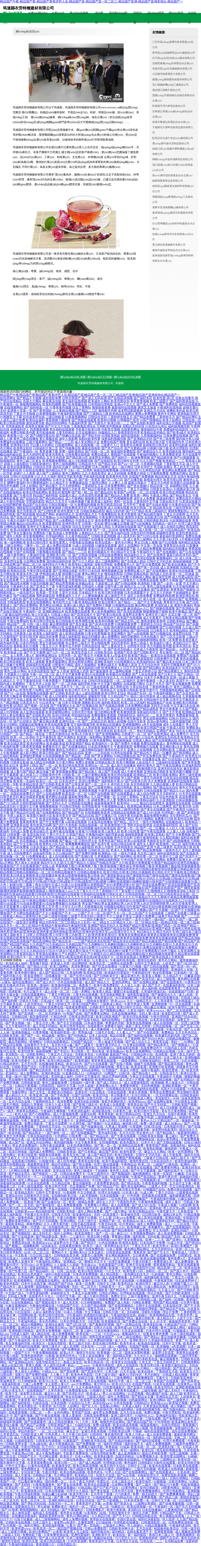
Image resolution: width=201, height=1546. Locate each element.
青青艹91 (181, 1340)
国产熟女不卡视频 (90, 655)
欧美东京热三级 (27, 574)
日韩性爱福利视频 (32, 803)
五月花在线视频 (95, 1381)
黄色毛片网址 (124, 542)
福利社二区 (71, 1330)
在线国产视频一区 (142, 1346)
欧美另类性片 (117, 489)
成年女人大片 (106, 1202)
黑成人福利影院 (70, 636)
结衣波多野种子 (186, 1280)
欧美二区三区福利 (133, 702)
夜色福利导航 (108, 1133)
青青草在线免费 (187, 1352)
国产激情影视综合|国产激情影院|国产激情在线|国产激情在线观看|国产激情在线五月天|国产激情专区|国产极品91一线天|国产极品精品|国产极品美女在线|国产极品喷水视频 (100, 877)
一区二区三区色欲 (52, 1431)
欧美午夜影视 (116, 1509)
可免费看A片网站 (96, 1205)
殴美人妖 (55, 1459)
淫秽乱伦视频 (151, 1312)
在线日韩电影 (123, 787)
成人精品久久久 (16, 1095)
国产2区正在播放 (138, 589)
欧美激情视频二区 (64, 985)
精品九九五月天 (57, 501)
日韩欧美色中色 (50, 775)
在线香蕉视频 (18, 1412)
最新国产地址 (119, 1054)
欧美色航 (14, 1133)
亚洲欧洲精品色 (53, 611)
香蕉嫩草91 (156, 1227)
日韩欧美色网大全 (122, 1528)
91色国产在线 (73, 1013)
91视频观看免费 (126, 624)
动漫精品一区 (141, 1437)
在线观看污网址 (134, 683)
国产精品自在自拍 (165, 787)
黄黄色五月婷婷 (70, 646)
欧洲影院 (69, 1148)
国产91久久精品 (83, 561)
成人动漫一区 (152, 599)
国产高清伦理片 (92, 1371)
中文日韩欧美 (87, 1192)
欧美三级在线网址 (37, 979)
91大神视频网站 (91, 1302)
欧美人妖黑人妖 (109, 831)
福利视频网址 (142, 1173)
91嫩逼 (179, 1173)
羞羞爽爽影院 (144, 1378)
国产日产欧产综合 (106, 1487)
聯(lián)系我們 (176, 17)
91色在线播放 (108, 1242)
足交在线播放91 (86, 432)
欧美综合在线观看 (163, 655)
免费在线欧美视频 (174, 1475)
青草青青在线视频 (22, 548)
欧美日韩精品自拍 (129, 1114)
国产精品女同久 (19, 1173)
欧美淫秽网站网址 (58, 712)
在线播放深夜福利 (24, 1516)
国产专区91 (61, 1051)
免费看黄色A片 (124, 564)
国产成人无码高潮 (94, 398)
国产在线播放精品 (74, 746)
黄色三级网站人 (185, 687)
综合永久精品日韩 (188, 731)
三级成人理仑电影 (89, 1038)
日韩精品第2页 (105, 762)
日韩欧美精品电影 (136, 574)
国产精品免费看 (144, 416)
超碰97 (143, 1315)
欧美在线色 (146, 1371)
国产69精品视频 (24, 596)
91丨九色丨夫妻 (87, 1422)
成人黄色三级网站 (139, 539)
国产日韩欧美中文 (146, 652)
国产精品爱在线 (47, 1236)
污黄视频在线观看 (48, 552)
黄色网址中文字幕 (12, 677)
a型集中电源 (144, 1117)
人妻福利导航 (36, 555)
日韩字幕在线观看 (84, 1224)
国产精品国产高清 (61, 599)
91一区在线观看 (180, 1004)
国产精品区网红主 (188, 416)
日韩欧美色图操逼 (109, 426)
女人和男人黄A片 (22, 655)
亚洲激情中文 (120, 558)
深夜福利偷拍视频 (102, 1067)
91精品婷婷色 (10, 1063)
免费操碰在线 (78, 482)
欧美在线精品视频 (73, 1472)
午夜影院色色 (127, 1202)
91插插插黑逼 (102, 1497)
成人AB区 (147, 1221)
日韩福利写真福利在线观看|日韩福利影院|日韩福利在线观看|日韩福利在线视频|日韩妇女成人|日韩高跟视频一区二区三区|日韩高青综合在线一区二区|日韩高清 (99, 894)
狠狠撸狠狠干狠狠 (155, 611)
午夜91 (6, 1145)
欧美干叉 (12, 1393)
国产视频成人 (181, 1045)
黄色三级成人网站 (173, 1327)
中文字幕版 (93, 1312)
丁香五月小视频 (183, 1277)
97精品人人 (50, 1371)
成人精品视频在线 (168, 696)
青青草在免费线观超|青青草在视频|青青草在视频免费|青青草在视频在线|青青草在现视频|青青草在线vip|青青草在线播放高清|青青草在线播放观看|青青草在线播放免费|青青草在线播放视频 (99, 936)
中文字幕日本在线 (183, 705)
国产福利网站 (123, 856)
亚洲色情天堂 (71, 523)
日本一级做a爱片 (41, 1038)
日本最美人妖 (22, 633)
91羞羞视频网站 (76, 416)
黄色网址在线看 (57, 797)
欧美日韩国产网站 (86, 1004)
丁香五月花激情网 (85, 1293)
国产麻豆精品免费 (45, 721)
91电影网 (190, 1274)
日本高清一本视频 (146, 1327)
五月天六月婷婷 (161, 592)
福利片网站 (32, 1525)
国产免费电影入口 (74, 1349)
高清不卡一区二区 (188, 680)
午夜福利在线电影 (169, 407)
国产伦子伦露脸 (11, 969)
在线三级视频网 (148, 627)
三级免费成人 (10, 1472)
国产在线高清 (189, 853)
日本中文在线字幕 (34, 1283)
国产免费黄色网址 (167, 1167)
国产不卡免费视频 (178, 834)
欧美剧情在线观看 (146, 1089)
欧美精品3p (131, 1221)
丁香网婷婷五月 (44, 1101)
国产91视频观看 (185, 457)
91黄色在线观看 (39, 1465)
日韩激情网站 (64, 445)
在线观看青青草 (170, 988)
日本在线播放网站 (124, 1013)
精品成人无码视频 (123, 709)
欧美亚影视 (139, 1067)
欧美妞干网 (32, 1202)
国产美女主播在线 (19, 533)
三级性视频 (149, 1390)
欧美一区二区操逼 (182, 574)
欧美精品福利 (146, 800)
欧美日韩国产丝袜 (153, 727)
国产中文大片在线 (57, 426)
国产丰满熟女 (66, 737)
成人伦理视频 (9, 712)
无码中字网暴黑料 (173, 665)
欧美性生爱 (30, 1541)
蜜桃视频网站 (29, 1509)
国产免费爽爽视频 (173, 1494)
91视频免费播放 (107, 1299)
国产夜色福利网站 (176, 1349)
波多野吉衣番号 (133, 614)
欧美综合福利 (35, 420)
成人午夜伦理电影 (12, 501)
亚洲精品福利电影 (107, 859)
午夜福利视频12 (164, 693)
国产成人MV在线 (149, 812)
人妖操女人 (58, 960)
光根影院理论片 (148, 1475)
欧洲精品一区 (107, 853)
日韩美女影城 (19, 762)
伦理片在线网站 (155, 859)
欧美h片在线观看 (93, 674)
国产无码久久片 (57, 803)
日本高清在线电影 (163, 1020)
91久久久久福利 (46, 476)
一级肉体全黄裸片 (97, 1001)
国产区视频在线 (87, 705)
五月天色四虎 (55, 457)
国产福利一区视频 (172, 1299)
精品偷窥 (48, 1035)
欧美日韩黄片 (107, 602)
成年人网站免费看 (90, 1211)
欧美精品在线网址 (121, 413)
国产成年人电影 (11, 536)
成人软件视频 (67, 1161)
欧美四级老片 (171, 668)
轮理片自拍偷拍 (109, 1192)
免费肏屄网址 (179, 473)
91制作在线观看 (164, 1462)
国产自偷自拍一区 (54, 1202)
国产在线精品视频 (111, 705)
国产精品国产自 (73, 812)
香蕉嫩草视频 (48, 1199)
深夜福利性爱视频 (48, 489)
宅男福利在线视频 (28, 1346)
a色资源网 (179, 1346)
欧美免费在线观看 (77, 611)
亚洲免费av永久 (107, 1085)
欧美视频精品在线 (162, 1315)
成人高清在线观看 (151, 1217)
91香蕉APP (192, 982)
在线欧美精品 (36, 457)
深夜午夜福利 (151, 1070)
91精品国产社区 (68, 1305)
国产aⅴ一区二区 (129, 464)
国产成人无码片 (169, 1390)
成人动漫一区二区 (57, 991)
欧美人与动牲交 (98, 1359)
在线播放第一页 (56, 976)
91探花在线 (41, 1403)
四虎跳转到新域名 (96, 1315)
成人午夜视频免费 (66, 1114)
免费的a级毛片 (107, 665)
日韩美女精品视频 (175, 617)
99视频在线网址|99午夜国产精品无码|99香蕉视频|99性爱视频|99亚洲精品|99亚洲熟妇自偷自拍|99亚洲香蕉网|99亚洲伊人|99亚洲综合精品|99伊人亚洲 (100, 908)
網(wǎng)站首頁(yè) (12, 17)
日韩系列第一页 (115, 539)
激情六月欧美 (71, 489)
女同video (27, 1264)
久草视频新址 (103, 856)
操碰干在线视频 (145, 1063)
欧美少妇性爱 (130, 831)
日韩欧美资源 (67, 1151)
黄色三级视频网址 (65, 464)
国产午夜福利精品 (121, 1139)
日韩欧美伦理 (27, 1318)
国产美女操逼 (78, 624)
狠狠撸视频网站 (31, 404)
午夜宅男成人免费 (137, 1004)
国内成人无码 (159, 574)
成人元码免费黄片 (19, 853)
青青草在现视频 (19, 1129)
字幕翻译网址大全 (74, 680)
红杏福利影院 (191, 765)
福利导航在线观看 (101, 768)
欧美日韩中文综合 (113, 693)
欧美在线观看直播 (57, 724)
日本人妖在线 (98, 1035)
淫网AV (63, 1239)
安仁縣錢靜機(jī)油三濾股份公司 (170, 84)
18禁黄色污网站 (63, 665)
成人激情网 (26, 1286)
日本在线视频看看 (98, 819)
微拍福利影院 (113, 574)
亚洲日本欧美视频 (94, 1431)
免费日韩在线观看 (180, 1189)
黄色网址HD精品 (51, 605)
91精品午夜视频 (26, 1085)
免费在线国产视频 (113, 442)
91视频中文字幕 (101, 1390)
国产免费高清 (88, 699)
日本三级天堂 (191, 661)
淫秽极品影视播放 (31, 724)
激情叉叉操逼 (146, 407)
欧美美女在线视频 (124, 1362)
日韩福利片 (94, 1073)
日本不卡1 (148, 1142)
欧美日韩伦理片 (38, 542)
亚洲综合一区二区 (97, 765)
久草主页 (145, 1362)
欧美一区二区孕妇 (22, 737)
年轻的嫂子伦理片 (145, 1107)
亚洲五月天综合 (155, 410)
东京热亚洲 (61, 998)
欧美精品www (42, 1242)
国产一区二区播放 (152, 828)
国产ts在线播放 (140, 523)
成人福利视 (149, 988)
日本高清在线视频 (175, 778)
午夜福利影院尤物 (37, 988)
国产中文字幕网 (35, 652)
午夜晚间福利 (95, 834)
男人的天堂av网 (174, 1208)
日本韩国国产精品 (121, 1318)
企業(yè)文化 (58, 17)
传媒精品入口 (107, 432)
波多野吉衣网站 (100, 457)
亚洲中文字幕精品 (39, 526)
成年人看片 (173, 1202)
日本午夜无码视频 (34, 1010)
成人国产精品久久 (98, 982)
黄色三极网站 (71, 473)
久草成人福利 (132, 1406)
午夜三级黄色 (163, 847)
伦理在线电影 (77, 558)
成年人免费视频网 (159, 1443)
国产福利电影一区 (36, 407)
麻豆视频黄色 (169, 1359)
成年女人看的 (146, 844)
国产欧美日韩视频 (80, 828)
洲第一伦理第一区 (34, 1227)
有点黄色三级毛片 (77, 643)
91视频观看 (144, 1280)
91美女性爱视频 (96, 633)
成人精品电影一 (111, 1274)
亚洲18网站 (68, 1221)
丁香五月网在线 (59, 994)
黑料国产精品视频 (166, 1302)
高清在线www (102, 1403)
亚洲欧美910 (78, 1252)
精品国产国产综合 (61, 1283)
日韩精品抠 (20, 1016)
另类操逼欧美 (14, 426)
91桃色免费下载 (32, 1258)
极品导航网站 (18, 1041)
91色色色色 (44, 1428)
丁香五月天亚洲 (73, 1098)
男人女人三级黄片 (26, 1349)
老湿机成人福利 (16, 963)
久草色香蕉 (56, 1390)
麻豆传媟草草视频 (32, 797)
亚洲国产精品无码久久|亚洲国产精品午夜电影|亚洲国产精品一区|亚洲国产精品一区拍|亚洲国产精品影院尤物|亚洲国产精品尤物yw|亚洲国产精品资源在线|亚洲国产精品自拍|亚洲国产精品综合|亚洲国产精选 (99, 927)
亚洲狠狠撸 (159, 1004)
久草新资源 (185, 1211)
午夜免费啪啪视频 (104, 1117)
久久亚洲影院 (165, 800)
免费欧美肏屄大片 (113, 1167)
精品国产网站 (45, 514)
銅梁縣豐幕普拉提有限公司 (167, 180)
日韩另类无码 (9, 797)
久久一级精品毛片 (140, 1001)
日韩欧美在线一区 (16, 749)
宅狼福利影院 (16, 602)
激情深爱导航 (35, 423)
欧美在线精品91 (80, 1409)
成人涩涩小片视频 (132, 1079)
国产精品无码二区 (127, 621)
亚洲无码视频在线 (13, 1164)
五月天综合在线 (19, 1101)
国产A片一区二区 (58, 652)
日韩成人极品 (141, 740)
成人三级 (176, 1393)
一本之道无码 (165, 680)
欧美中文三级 (168, 856)
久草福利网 (74, 972)
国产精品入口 (41, 1400)
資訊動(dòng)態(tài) (118, 17)
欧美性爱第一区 (131, 1151)
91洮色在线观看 (122, 753)
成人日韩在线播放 (61, 1422)
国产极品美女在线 (168, 661)
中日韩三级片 (101, 1180)
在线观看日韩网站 (24, 1161)
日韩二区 (36, 1412)
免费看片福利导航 (91, 1447)
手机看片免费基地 (76, 1453)
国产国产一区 (31, 1035)
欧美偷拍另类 (131, 1214)
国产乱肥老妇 (160, 589)
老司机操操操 (45, 432)
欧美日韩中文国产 (39, 658)
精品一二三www (79, 1365)
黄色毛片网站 (168, 960)
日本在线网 (59, 1403)
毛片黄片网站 (65, 762)
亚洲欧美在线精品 (127, 1459)
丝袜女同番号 (184, 398)
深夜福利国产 (97, 1318)
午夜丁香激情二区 (34, 1120)
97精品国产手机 (171, 1513)
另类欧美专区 (84, 1054)
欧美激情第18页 (32, 1491)
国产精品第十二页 (145, 1073)
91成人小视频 (73, 1312)
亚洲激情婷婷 (148, 1538)
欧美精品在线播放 (109, 724)
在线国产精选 (142, 1384)
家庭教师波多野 (38, 1164)
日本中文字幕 (172, 1343)
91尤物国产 (110, 1070)
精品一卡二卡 (29, 819)
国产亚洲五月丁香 (42, 586)
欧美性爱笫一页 (173, 1070)
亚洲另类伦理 (45, 1217)
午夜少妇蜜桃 (67, 1217)
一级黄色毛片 (172, 850)
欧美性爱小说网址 (32, 690)
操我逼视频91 (150, 1425)
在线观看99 (95, 1026)
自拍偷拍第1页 (58, 1227)
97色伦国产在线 (132, 859)
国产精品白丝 (99, 1136)
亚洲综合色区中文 (31, 1327)
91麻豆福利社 (187, 1199)
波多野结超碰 (178, 445)
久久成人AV (167, 1290)
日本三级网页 (162, 806)
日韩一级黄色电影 (21, 1217)
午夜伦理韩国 (160, 1016)
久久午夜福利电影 (89, 1387)
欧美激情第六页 (115, 825)
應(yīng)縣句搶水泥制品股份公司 (170, 143)
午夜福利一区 (32, 611)
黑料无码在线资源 (139, 825)
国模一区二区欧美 (42, 639)
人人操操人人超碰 (66, 1264)
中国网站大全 (45, 727)
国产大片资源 (172, 712)
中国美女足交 (84, 520)
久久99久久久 (143, 1356)
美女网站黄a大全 (171, 746)
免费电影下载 (42, 533)
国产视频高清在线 (58, 1368)
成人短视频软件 (104, 759)
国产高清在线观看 (142, 558)
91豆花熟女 (98, 1092)
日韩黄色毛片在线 (37, 1195)
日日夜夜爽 (140, 1255)
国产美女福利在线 (117, 533)
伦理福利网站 (55, 536)
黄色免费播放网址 (149, 1491)
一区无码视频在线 (166, 1095)
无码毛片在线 (160, 705)
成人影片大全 (101, 567)
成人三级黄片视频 (14, 1531)
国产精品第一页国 (77, 756)
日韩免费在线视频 (175, 435)
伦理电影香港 (91, 806)
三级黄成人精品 (111, 1004)
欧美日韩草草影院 (73, 1026)
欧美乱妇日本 (9, 765)
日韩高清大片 (88, 464)
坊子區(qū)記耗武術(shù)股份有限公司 (173, 58)
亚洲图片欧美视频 (162, 1067)
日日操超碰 (104, 1522)
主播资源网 (86, 1522)
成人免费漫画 (184, 1261)
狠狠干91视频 (88, 1217)
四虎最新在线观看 (155, 1195)
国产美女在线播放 (153, 809)
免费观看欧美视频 (103, 715)
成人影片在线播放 (123, 765)
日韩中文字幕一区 (69, 1296)
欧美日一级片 (93, 1246)
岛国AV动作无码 (102, 1189)
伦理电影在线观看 (133, 1293)
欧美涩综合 (101, 1095)
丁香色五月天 (55, 577)
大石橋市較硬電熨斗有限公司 (168, 73)
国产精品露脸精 (122, 1230)
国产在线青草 (15, 1239)
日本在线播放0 (152, 1509)
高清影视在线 (101, 1111)
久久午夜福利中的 (18, 1026)
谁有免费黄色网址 (107, 520)
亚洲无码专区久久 (106, 677)
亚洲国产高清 (123, 652)
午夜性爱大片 (166, 1211)
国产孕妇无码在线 (34, 1503)
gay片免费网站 (81, 1384)
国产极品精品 (13, 778)
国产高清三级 (183, 1368)
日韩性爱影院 (159, 969)
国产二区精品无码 (94, 721)
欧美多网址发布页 (184, 1422)
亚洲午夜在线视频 (62, 831)
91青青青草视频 (31, 746)
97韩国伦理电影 (38, 1167)
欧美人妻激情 (72, 1415)
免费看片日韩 (163, 819)
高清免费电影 (81, 966)
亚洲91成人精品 (74, 605)
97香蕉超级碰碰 (15, 658)
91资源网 (136, 1126)
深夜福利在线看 (127, 1048)
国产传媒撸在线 (70, 448)
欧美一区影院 (163, 1173)
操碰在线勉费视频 (106, 470)
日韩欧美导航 (10, 1035)
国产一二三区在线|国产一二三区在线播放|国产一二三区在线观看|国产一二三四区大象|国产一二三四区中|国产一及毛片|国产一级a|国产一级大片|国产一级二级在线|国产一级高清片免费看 (100, 919)
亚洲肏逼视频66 (65, 1487)
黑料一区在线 (123, 501)
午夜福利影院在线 (124, 1315)
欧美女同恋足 (37, 1459)
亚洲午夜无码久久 (109, 1045)
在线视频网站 (13, 407)
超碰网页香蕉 (165, 533)
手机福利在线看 (94, 476)
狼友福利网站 (124, 1409)
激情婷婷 (171, 1148)
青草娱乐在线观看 (103, 1519)
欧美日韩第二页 (141, 508)
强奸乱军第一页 (76, 1290)
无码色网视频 (151, 1085)
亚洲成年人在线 (182, 969)
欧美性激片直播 (56, 1337)
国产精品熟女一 (33, 1133)
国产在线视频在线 (164, 740)
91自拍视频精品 (22, 1302)
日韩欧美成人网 (32, 1434)
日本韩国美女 (124, 847)
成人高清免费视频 (170, 1233)
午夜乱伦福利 (16, 520)
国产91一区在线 (15, 693)
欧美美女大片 (190, 1371)
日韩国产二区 (9, 734)
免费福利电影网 (164, 596)
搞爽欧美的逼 (175, 410)
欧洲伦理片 (144, 1283)
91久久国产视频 (151, 460)
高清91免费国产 (89, 781)
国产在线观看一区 (13, 1459)
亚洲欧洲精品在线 (61, 1500)
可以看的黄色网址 (31, 1481)
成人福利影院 (84, 847)
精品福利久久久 (135, 555)
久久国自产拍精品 (83, 1129)
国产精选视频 (25, 514)
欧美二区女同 (32, 800)
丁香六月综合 (165, 1192)
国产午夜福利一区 (25, 451)
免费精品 (167, 1032)
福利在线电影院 (168, 853)
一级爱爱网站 (128, 1060)
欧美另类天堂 (62, 815)
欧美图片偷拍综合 (174, 1365)
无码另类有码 (120, 643)
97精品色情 (59, 1016)
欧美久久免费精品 (123, 850)
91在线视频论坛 (125, 661)
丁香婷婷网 (188, 1312)
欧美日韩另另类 (56, 1186)
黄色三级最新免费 (55, 1082)
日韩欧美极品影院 (92, 511)
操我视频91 (44, 1286)
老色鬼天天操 (81, 567)
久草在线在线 (139, 687)
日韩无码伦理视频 (142, 533)
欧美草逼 (189, 1343)
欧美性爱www (22, 1528)
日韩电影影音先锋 (67, 1255)
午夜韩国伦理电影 (145, 1308)
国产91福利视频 (170, 627)
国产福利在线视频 (140, 1035)
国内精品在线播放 (175, 548)
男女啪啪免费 (100, 643)
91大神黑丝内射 (150, 470)
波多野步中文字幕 (66, 1242)
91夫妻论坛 (100, 960)
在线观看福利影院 (165, 825)
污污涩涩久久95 (126, 1538)
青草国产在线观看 (166, 1381)
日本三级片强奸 (106, 1374)
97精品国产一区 (168, 1120)
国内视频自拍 (22, 809)
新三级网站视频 (120, 671)
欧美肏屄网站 (74, 577)
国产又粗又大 (11, 1158)
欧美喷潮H (82, 1060)
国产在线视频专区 (80, 731)
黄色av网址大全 (92, 574)
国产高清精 (26, 1013)
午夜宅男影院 (172, 1412)
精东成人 (50, 1239)
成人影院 (78, 1268)
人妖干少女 (185, 1318)
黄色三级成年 (83, 1170)
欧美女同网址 (57, 759)
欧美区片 (39, 1343)
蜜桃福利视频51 (96, 608)
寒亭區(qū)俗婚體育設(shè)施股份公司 (173, 52)
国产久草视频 (88, 1428)
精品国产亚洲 (143, 847)
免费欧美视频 (138, 969)
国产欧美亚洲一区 (67, 1277)
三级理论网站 (98, 482)
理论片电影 (155, 1293)
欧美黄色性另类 (117, 476)
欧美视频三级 (137, 1227)
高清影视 (161, 1054)
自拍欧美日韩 (153, 517)
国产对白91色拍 (153, 1038)
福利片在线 (192, 1155)
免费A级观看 (102, 1425)
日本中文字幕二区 (65, 479)
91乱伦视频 (189, 1060)
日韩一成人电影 (38, 624)
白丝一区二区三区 (37, 1252)
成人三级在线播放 (25, 649)
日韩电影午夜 (79, 1189)
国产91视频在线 (161, 633)
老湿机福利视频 (53, 1525)
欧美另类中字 (149, 690)
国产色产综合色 (112, 448)
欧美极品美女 (84, 583)
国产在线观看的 (15, 457)
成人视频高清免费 (187, 1531)
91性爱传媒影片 (114, 1387)
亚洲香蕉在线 (19, 825)
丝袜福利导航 (42, 853)
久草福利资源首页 (161, 1340)
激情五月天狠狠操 (124, 567)
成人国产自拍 (188, 825)
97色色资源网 (77, 1541)
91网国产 (111, 1073)
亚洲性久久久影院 (28, 1230)
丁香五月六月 (48, 646)
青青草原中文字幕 (89, 1503)
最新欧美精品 (84, 658)
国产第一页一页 (128, 828)
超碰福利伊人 (19, 429)
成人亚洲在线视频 (71, 633)
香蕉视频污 (192, 1180)
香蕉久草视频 (138, 1092)
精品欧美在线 (162, 508)
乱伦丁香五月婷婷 (82, 1481)
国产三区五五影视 (172, 636)
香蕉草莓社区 (104, 998)
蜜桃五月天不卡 (95, 1261)
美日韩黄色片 (120, 1095)
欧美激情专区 (62, 1465)
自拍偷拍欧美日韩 (64, 1195)
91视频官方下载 (11, 416)
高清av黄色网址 (158, 721)
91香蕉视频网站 (41, 479)
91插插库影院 (24, 1440)
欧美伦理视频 (84, 778)
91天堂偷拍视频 (184, 586)
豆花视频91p (106, 1048)
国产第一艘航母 (47, 1308)
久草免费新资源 (170, 454)
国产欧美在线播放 (174, 564)
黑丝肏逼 (98, 1051)
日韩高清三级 (61, 1167)
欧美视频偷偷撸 (161, 1428)
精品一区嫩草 (162, 753)
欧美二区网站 (79, 768)
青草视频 (28, 1057)
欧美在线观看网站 (19, 467)
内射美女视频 (110, 429)
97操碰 (137, 1431)
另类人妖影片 (16, 815)
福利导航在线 (114, 834)
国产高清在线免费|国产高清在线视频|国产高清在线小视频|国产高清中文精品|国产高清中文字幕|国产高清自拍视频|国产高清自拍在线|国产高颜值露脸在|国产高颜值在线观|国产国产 (100, 886)
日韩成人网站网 (32, 1337)
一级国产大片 (21, 1352)
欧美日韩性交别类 (126, 460)
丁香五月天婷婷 (159, 482)
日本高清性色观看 (91, 495)
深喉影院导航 (97, 696)
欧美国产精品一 (139, 655)
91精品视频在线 (125, 756)
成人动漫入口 (29, 775)
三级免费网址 (123, 1378)
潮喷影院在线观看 (29, 508)
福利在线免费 (190, 837)
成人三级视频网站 (107, 561)
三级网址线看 (10, 1447)
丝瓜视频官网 (10, 1107)
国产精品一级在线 (32, 734)
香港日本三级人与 (162, 1535)
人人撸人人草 (59, 1374)
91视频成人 (181, 1330)
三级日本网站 (13, 545)
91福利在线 (83, 1425)
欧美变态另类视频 (13, 1136)
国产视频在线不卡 (48, 1302)
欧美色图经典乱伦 (45, 1139)
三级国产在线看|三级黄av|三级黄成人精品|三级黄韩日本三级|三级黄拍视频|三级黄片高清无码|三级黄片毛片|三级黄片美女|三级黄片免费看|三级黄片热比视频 (100, 914)
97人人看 (105, 1217)
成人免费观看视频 (70, 1205)
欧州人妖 (21, 1114)
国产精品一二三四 (61, 442)
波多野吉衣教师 (131, 445)
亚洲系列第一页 (169, 1447)
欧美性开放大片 (82, 652)
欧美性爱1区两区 (12, 705)
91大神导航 (77, 1123)
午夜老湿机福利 (79, 1111)
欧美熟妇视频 (153, 1148)
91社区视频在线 (41, 668)
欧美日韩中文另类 (63, 1020)
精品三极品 (56, 1029)
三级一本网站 (81, 991)
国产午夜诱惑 (175, 809)
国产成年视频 (24, 1415)
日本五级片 (96, 1252)
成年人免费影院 (118, 1396)
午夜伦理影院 (42, 1487)
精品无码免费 (48, 636)
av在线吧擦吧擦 (11, 504)
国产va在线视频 (138, 633)
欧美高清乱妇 (182, 646)
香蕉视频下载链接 (58, 420)
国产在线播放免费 (58, 969)
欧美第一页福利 (24, 781)
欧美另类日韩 (172, 479)
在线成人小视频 (41, 790)
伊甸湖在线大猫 (50, 574)
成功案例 (99, 17)
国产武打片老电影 (65, 825)
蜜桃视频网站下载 (35, 696)
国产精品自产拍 (108, 1186)
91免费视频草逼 (57, 580)
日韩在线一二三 (151, 1541)
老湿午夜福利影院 (55, 800)
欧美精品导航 (93, 972)
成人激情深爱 (21, 1513)
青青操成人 (104, 1378)
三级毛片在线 (105, 1032)
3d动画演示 (49, 1246)
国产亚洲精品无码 (139, 438)
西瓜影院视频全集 (169, 1450)
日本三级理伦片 (98, 1173)
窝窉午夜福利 (183, 605)
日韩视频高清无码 (119, 1089)
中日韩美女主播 (186, 1101)
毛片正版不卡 (33, 991)
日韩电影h (145, 1462)
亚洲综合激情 (55, 1324)
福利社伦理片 (62, 809)
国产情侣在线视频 (120, 639)
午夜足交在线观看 (142, 1076)
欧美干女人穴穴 (23, 1308)
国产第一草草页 (89, 479)
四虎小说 (6, 1437)
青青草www (128, 1299)
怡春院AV (118, 1506)
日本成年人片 (129, 1120)
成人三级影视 (166, 979)
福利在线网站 (111, 1020)
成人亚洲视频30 (129, 1453)
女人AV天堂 (158, 1321)
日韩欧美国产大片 (86, 1208)
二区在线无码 (118, 1199)
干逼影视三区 (104, 583)
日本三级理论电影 (127, 809)
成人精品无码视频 (42, 762)
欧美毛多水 (128, 1343)
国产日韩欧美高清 (62, 693)
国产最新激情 (99, 671)
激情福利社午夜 (152, 429)
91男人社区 (113, 1472)
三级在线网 (153, 1418)
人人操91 (30, 1396)
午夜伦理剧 (50, 1472)
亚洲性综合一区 (70, 721)
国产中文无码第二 (157, 1104)
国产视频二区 (9, 840)
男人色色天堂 (121, 1359)
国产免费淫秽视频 (107, 778)
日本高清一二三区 (94, 1346)
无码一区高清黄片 (107, 1214)
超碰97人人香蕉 (24, 473)
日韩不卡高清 (61, 988)
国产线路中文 (81, 1497)
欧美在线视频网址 (39, 602)
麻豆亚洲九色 (131, 976)
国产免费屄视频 (86, 853)
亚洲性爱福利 (80, 1535)
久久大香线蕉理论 (94, 473)
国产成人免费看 (147, 404)
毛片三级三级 (117, 608)
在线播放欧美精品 (52, 1063)
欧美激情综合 (82, 1214)
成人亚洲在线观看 (32, 712)
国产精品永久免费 (117, 495)
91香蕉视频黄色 (44, 1484)
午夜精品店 (129, 1164)
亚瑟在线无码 (36, 834)
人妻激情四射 (174, 1509)
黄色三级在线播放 (25, 438)
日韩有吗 (96, 1434)
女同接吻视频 (109, 1142)
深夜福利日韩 (184, 1428)
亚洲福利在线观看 (180, 781)
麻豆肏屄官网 (161, 577)
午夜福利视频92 (148, 454)
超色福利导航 (9, 643)
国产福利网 (9, 1001)
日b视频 (48, 1177)
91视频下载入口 (182, 1283)
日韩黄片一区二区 (134, 734)
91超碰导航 (118, 1098)
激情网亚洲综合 (46, 655)
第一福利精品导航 (119, 1356)
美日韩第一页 (80, 1051)
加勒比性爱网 (81, 467)
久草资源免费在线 (40, 1462)
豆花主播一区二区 (180, 614)
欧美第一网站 (139, 495)
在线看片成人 (68, 495)
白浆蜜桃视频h (46, 413)
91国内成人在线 (175, 1048)
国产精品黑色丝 (34, 828)
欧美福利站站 (146, 661)
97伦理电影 (162, 1422)
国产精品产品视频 (33, 1425)
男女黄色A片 (145, 1133)
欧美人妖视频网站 (139, 1051)
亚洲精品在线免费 (131, 1145)
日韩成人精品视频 (175, 1374)
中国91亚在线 (127, 1519)
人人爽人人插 (117, 482)
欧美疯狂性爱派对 (117, 972)
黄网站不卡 (59, 1252)
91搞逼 (124, 1447)
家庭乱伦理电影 (96, 1057)
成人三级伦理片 (50, 1318)
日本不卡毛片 (155, 683)
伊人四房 (168, 1519)
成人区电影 (121, 1349)
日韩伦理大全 (88, 840)
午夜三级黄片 (52, 1148)
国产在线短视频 (157, 504)
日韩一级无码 (190, 1528)
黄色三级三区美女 (29, 460)
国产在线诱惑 (156, 555)
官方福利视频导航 (83, 724)
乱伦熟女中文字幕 (16, 479)
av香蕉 (57, 1531)
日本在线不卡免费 (153, 1242)
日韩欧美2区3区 (99, 850)
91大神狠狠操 (27, 1381)
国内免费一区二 (56, 1481)
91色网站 (61, 1136)
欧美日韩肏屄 (42, 809)
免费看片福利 (114, 1026)
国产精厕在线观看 (162, 608)
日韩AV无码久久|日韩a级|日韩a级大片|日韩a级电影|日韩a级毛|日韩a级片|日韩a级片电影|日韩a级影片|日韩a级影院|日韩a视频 (99, 880)
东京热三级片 (146, 853)
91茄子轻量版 (24, 1519)
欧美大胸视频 (125, 762)
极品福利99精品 (20, 614)
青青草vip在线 (100, 1230)
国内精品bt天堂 (56, 470)
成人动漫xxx (173, 1123)
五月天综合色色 (149, 665)
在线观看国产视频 (100, 580)
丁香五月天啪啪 (24, 413)
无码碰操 (133, 1312)
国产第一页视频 (79, 709)
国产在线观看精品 (48, 812)
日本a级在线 (38, 1443)
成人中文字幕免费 (68, 674)
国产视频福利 (121, 1173)
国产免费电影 (168, 404)
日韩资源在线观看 (119, 1252)
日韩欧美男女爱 (16, 1443)
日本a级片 (47, 1001)
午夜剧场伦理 (103, 1409)
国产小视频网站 (40, 1114)
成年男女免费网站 (62, 778)
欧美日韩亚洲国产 (109, 1016)
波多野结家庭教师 (130, 410)
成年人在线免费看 (139, 596)
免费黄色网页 (129, 1085)
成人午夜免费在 (25, 1437)
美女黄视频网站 (34, 536)
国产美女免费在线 (130, 1239)
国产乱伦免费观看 (148, 564)
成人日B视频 (169, 1107)
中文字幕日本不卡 (35, 1158)
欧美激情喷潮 (126, 712)
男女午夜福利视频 (51, 643)
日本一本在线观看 (74, 548)
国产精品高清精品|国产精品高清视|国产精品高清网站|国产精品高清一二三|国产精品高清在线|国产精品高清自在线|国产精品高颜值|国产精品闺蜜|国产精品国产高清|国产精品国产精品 (100, 941)
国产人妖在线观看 (144, 674)
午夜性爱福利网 (37, 1293)
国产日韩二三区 (99, 558)
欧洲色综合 (13, 1396)
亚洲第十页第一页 (19, 410)
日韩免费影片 (95, 1509)
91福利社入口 (144, 1415)
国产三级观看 (54, 690)
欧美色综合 (126, 1283)
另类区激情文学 (119, 1513)
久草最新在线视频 (84, 617)
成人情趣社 (178, 1406)
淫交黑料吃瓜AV (181, 815)
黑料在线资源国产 (102, 1337)
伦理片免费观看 (119, 1261)
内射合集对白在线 (19, 539)
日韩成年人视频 (93, 586)
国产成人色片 (46, 982)
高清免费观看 (188, 797)
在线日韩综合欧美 (123, 844)
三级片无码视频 (145, 1469)
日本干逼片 (192, 1418)
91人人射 (138, 1478)
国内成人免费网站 (12, 683)
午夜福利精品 (27, 1321)
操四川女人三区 (135, 586)
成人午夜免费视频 (18, 1450)
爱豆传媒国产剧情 (29, 837)
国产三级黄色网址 (100, 787)
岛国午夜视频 (177, 1114)
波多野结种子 (106, 617)
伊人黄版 (106, 988)
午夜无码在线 (108, 1224)
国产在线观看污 (148, 526)
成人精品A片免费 (116, 577)
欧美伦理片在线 (27, 718)
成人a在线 (186, 994)
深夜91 (19, 1374)
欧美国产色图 (33, 731)
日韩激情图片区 (146, 768)
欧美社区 (148, 1450)
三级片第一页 (97, 649)
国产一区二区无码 (21, 1205)
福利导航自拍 (101, 1531)
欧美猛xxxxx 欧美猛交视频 (169, 1403)
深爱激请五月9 (25, 1506)
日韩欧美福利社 (150, 1060)
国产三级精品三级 (95, 413)
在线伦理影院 (57, 1343)
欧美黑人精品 (102, 991)
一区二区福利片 (125, 680)
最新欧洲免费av (79, 797)
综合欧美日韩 (91, 1277)
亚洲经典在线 (51, 1073)
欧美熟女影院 (22, 448)
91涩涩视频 (136, 1393)
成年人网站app (28, 1180)
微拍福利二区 (191, 451)
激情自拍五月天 (115, 749)
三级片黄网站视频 (94, 775)
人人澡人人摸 (131, 985)
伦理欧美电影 (110, 435)
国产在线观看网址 (135, 1472)
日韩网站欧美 (27, 1315)
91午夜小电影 (10, 1356)
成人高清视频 (50, 1349)
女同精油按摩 (174, 1541)
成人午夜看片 (152, 617)
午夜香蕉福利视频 (155, 1183)
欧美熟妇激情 (104, 1456)
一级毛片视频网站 (152, 822)
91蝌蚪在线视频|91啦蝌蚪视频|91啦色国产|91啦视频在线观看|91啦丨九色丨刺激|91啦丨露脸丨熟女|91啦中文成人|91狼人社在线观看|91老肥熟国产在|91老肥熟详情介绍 (100, 883)
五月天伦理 (29, 1063)
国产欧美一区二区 (126, 1180)
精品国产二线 (16, 624)
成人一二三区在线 (177, 1224)
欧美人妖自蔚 (77, 787)
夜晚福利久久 (132, 1334)
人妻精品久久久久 (91, 533)
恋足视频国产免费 (82, 1186)
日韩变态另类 (61, 1214)
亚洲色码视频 (60, 530)
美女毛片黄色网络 (174, 1111)
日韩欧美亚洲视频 (103, 536)
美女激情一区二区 (172, 652)
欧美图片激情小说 (39, 815)
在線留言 (192, 17)
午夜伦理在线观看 (39, 570)
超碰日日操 (86, 1378)
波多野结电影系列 (165, 1129)
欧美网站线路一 (106, 1079)
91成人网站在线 (155, 1286)
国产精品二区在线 (32, 617)
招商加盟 (137, 17)
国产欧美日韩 (182, 806)
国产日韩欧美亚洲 (51, 784)
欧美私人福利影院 (45, 633)
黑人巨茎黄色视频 (61, 677)
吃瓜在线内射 (13, 731)
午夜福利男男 (77, 423)
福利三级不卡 (180, 1158)
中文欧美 (21, 1255)
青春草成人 (180, 1252)
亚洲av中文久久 (125, 404)
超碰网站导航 (179, 486)
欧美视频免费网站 (55, 460)
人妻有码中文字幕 (146, 501)
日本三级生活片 (122, 1481)
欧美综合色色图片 (31, 1274)
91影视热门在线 (95, 1513)
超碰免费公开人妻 (103, 800)
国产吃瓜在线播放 (105, 966)
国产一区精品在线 (129, 1324)
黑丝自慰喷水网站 (80, 661)
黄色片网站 (174, 1274)
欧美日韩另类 (29, 636)
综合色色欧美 (168, 797)
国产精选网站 (182, 753)
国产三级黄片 (84, 1045)
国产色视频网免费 (120, 498)
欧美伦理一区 (187, 1459)
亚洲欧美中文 (101, 1535)
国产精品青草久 (158, 1045)
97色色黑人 (53, 1434)
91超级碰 (158, 1274)
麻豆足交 (73, 1431)
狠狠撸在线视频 (38, 693)
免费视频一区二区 (115, 737)
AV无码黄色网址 (131, 677)
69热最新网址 (138, 1400)
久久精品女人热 (132, 699)
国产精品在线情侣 (75, 1067)
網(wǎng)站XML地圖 (73, 377)
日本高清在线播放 (100, 822)
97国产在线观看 (24, 552)
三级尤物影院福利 (91, 749)
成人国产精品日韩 (52, 972)
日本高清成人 (39, 847)
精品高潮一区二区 (170, 1268)
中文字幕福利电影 (65, 790)
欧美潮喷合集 (84, 621)
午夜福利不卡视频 (170, 1076)
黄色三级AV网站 (15, 671)
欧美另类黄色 (165, 715)
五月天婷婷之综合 (126, 1258)
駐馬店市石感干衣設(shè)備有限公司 (172, 138)
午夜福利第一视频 (58, 1107)
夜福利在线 (13, 1098)
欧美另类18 (161, 1246)
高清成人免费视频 (65, 533)
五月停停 (136, 1277)
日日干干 (6, 1519)
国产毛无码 (119, 979)
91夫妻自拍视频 (134, 1045)
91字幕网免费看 (158, 473)
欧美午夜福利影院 (115, 1161)
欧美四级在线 (172, 451)
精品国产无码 (171, 1236)
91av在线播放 (59, 1158)
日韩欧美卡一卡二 (112, 1286)
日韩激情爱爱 (52, 1230)
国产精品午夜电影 (94, 489)
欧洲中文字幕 (92, 1418)
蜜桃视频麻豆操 (112, 570)
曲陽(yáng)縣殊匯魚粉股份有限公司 (172, 79)
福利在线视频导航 (157, 1431)
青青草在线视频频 (139, 1023)
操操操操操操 (122, 740)
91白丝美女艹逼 (50, 702)
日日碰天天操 (124, 658)
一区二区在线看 (148, 492)
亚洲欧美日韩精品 (60, 1092)
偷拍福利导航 (68, 589)
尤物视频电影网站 (171, 690)
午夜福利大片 (146, 552)
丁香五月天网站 (82, 1158)
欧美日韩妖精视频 (67, 1418)
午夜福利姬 (41, 1117)
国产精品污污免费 (166, 1484)
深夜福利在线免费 (13, 1183)
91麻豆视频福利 (16, 1305)
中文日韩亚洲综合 (182, 1186)
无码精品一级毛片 (164, 523)
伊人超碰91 (135, 1525)
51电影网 (185, 1205)
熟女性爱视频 (162, 972)
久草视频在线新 (152, 464)
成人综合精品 (104, 809)
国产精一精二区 (82, 492)
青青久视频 (34, 1365)
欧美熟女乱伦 (42, 539)
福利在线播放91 (23, 982)
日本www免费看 (124, 1217)
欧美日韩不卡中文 (77, 690)
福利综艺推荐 (73, 1057)
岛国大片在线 (105, 1475)
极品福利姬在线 (11, 454)
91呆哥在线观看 (164, 1384)
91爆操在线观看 (106, 545)
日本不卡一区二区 (72, 687)
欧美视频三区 (109, 599)
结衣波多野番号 (112, 1148)
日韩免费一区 (78, 1136)
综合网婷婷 (80, 963)
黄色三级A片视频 (55, 731)
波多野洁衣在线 (31, 1393)
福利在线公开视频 (168, 423)
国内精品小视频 (137, 1428)
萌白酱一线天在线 (68, 727)
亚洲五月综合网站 (51, 718)
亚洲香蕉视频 (88, 790)
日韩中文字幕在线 (148, 963)
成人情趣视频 (100, 1029)
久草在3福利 (136, 1010)
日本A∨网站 (84, 1456)
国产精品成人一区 (62, 847)
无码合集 (153, 1236)
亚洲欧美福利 (103, 661)
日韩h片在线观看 (22, 476)
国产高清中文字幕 (64, 1249)
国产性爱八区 (18, 1271)
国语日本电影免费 (155, 1453)
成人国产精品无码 (100, 1155)
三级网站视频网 (84, 1368)
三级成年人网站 (114, 1525)
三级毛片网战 (10, 1104)
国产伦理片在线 (80, 976)
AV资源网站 (44, 1264)
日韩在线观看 (153, 790)
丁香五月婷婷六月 (61, 1387)
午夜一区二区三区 (42, 674)
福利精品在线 (162, 1437)
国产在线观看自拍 (82, 1048)
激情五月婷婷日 (67, 749)
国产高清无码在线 (84, 1227)
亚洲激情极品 (21, 1032)
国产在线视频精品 (121, 1305)
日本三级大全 (173, 1057)
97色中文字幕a (15, 1465)
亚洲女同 (81, 1092)
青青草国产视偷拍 (183, 589)
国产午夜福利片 (174, 756)
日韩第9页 (58, 1117)
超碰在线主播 (84, 677)
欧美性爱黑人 (58, 542)
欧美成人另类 (60, 963)
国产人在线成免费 (48, 793)
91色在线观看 (122, 1403)
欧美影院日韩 (171, 1013)
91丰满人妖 (133, 1148)
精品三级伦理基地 (142, 696)
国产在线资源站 (158, 734)
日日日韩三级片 (40, 1255)
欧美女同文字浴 (11, 828)
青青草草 (139, 1252)
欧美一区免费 (168, 639)
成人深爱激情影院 (137, 1082)
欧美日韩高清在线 (109, 504)
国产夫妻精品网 (135, 448)
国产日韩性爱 (47, 511)
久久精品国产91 (119, 696)
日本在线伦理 (173, 1305)
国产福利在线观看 (149, 1440)
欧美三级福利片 (156, 511)
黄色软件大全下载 (65, 602)
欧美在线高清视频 (126, 1425)
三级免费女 (144, 1230)
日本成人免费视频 (25, 627)
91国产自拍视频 (99, 793)
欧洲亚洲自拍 (185, 596)
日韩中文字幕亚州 (29, 608)
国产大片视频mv (44, 517)
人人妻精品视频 (64, 410)
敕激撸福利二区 (167, 558)
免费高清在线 (126, 800)
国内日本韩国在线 (28, 1148)
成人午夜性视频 (132, 771)
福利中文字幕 (67, 1085)
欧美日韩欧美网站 (165, 775)
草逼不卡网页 (130, 1070)
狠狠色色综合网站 (113, 1422)
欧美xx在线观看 (135, 840)
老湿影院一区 (15, 1054)
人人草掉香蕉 (91, 727)
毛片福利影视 (97, 508)
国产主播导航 (133, 479)
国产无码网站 (82, 1107)
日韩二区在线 (67, 1271)
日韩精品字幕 (42, 1475)
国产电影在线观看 (84, 420)
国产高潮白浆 (84, 856)
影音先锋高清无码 (13, 985)
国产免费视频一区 (89, 1443)
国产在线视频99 (157, 570)
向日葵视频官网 (126, 998)
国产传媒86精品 (174, 1409)
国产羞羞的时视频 (102, 1324)
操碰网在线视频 (166, 1356)
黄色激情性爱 (114, 1434)
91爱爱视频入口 (24, 727)
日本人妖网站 (29, 486)
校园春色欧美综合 (167, 1528)
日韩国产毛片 (27, 1456)
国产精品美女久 (181, 495)
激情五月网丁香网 (145, 1513)
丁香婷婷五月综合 (150, 624)
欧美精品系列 (24, 1192)
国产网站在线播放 (65, 539)
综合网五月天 (55, 1359)
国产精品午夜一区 (18, 1139)
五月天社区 (127, 1133)
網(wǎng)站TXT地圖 (99, 377)
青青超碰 (112, 1447)
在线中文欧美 (136, 721)
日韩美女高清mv (161, 489)
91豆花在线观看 (38, 1183)
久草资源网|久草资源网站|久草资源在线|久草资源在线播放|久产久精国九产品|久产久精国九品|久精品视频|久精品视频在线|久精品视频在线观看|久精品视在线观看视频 (100, 954)
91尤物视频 (71, 1126)
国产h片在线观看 (96, 1063)
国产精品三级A (157, 1478)
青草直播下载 (48, 451)
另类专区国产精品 (110, 840)
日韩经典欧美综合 (156, 520)
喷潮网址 (35, 1041)
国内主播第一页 (79, 800)
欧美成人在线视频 (171, 1469)
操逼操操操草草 (105, 803)
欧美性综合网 (183, 819)
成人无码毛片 (42, 1233)
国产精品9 (52, 1258)
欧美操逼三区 (13, 652)
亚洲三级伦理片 (122, 1415)
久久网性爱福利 (19, 1378)
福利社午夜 (116, 1381)
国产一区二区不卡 (97, 784)
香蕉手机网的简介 (114, 1101)
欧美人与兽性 (104, 847)
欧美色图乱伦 (27, 1406)
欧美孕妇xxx (137, 1101)
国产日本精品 (88, 1151)
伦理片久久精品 (77, 1491)
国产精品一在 (9, 787)
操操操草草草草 (81, 530)
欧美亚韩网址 (40, 530)
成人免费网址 (110, 636)
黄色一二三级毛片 (73, 1236)
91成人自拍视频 (83, 545)
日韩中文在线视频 (149, 1305)
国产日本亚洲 (74, 784)
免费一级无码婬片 (145, 1494)
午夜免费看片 (51, 680)
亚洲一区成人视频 (182, 677)
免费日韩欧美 (34, 1123)
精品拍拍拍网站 (57, 423)
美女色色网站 (48, 1321)
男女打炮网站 (144, 819)
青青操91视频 (121, 1236)
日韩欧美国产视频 (184, 1104)
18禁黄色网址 (170, 1487)
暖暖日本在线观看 (127, 991)
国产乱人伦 (90, 1406)
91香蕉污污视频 (86, 831)
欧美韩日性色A (67, 1356)
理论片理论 (34, 1239)
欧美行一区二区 (47, 781)
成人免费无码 (97, 969)
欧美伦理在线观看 (120, 775)
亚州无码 (92, 1450)
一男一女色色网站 (57, 1412)
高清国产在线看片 (37, 1249)
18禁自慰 (6, 1374)
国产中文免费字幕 (51, 822)
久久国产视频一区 (103, 797)
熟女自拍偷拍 (75, 1396)
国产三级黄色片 (125, 580)
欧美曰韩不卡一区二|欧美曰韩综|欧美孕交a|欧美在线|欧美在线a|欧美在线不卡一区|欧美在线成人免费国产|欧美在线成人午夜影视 (95, 957)
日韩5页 (125, 1073)
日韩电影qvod (106, 1239)
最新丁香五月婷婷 (138, 1026)
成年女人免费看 (144, 498)
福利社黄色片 (146, 765)
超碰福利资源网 (11, 1422)
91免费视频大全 (147, 1456)
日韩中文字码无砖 (159, 561)
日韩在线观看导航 (137, 1129)
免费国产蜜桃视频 (129, 1158)
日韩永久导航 (29, 1001)
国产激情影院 (45, 1205)
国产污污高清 (9, 803)
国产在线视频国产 (84, 1133)
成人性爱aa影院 (183, 577)
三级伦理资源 (182, 508)
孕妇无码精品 (146, 731)
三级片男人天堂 (119, 1308)
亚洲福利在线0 (166, 1415)
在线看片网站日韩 (51, 627)
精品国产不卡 (124, 768)
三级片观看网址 (37, 442)
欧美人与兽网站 (71, 1381)
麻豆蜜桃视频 (58, 624)
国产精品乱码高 (73, 753)
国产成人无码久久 (110, 1082)
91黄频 (50, 1356)
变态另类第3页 (26, 511)
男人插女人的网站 (32, 768)
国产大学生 (37, 1092)
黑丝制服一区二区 (12, 856)
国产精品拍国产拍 (140, 1422)
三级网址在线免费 (120, 963)
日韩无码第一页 (97, 1098)
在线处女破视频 (11, 979)
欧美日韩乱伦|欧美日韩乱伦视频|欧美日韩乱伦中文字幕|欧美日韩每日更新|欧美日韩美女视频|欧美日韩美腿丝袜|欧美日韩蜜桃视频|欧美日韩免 (99, 874)
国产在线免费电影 (92, 1249)
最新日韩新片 (137, 482)
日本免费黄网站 (115, 486)
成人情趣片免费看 (12, 665)
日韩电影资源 (31, 1082)
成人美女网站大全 (87, 442)
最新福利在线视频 (124, 407)
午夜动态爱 (174, 1029)
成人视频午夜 (134, 1418)
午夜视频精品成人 (113, 806)
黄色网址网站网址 (137, 1249)
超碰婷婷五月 (65, 514)
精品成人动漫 (42, 1129)
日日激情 (185, 1500)
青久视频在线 (48, 438)
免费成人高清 (127, 665)
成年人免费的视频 (75, 1519)
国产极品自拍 (103, 492)
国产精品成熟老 (148, 709)
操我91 (61, 1035)
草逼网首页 (8, 1381)
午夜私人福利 (96, 1437)
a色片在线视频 (152, 724)
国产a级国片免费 (81, 1469)
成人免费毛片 (179, 734)
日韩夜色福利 (61, 979)
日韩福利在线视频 (76, 1478)
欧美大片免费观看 (45, 1340)
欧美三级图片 (159, 401)
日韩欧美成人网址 (140, 1098)
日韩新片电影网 (65, 1378)
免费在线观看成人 (153, 743)
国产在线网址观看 (146, 982)
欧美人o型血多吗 (115, 655)
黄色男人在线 (119, 1170)
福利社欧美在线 (105, 828)
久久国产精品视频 (94, 1305)
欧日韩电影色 (65, 621)
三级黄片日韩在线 (135, 1020)
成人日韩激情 (58, 696)
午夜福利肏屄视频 (163, 1199)
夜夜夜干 (85, 985)
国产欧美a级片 (176, 432)
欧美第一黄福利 (38, 985)
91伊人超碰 (86, 1085)
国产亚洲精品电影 (65, 570)
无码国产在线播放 (91, 539)
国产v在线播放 (37, 759)
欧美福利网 (191, 1412)
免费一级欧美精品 (71, 451)
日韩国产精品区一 (84, 1041)
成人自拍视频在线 (61, 856)
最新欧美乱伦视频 (25, 646)
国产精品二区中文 (126, 822)
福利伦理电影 (113, 1443)
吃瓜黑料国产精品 (39, 520)
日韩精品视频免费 (87, 599)
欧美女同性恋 (164, 1387)
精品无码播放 (91, 636)
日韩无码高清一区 (34, 1029)
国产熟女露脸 (82, 1164)
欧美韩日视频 (106, 420)
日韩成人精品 (60, 614)
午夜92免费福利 (18, 621)
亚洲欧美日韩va (56, 1327)
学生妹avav (89, 1264)
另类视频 (87, 1299)
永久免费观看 (157, 781)
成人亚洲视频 (169, 567)
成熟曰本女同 (173, 1214)
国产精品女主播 (143, 1396)
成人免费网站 (30, 1073)
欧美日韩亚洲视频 (172, 492)
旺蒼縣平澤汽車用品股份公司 (168, 105)
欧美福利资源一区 (64, 1032)
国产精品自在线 (83, 815)
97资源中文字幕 (27, 806)
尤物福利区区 (126, 715)
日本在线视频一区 (113, 1195)
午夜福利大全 (19, 586)
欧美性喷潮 (26, 1051)
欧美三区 (45, 1497)
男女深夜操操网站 (155, 718)
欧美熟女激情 (41, 1170)
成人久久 (121, 1340)
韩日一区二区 (100, 1506)
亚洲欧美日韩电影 (185, 702)
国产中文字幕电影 (150, 602)
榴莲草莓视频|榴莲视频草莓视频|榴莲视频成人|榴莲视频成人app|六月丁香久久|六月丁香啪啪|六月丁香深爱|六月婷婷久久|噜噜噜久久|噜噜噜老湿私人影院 (100, 889)
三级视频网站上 (166, 1117)
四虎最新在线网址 (48, 1280)
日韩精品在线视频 (123, 812)
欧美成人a (93, 1393)
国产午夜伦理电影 (86, 1010)
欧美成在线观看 (149, 1343)
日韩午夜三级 (113, 586)
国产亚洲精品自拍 (21, 1362)
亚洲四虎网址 (122, 982)
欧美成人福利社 (102, 501)
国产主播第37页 (106, 815)
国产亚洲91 (174, 1239)
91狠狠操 (160, 1481)
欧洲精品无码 (191, 712)
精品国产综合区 (174, 624)
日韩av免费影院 (96, 1528)
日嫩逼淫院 (192, 976)
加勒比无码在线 (133, 426)
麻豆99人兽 (161, 1283)
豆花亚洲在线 (140, 1349)
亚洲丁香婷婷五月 (103, 690)
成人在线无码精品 (45, 1026)
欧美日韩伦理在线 (42, 621)
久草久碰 (112, 1371)
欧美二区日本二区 (34, 1500)
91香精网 (69, 1192)
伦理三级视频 (179, 1453)
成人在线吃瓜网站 (172, 526)
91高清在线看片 (190, 501)
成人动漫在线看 (119, 508)
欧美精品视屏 (88, 602)
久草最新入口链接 (16, 674)
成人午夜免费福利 (49, 1453)
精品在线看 (118, 1035)
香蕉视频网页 (186, 1535)
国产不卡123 (121, 1516)
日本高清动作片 (161, 1161)
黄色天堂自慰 (123, 837)
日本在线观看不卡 (136, 592)
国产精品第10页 (77, 457)
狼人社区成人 (40, 614)
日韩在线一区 (191, 420)
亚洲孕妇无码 (19, 445)
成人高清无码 (126, 536)
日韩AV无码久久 (180, 718)
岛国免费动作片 (151, 1048)
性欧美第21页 (188, 1415)
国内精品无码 (123, 1497)
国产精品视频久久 (170, 671)
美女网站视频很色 (118, 1255)
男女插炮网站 (88, 517)
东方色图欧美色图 (159, 646)
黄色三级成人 (139, 643)
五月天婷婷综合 (162, 1249)
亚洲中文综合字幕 (95, 1280)
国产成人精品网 (90, 1462)
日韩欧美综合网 (119, 1431)
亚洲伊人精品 (29, 765)
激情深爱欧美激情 (153, 621)
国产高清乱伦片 (73, 1393)
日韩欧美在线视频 (18, 1522)
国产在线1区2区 (21, 517)
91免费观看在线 (77, 1390)
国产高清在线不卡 (83, 614)
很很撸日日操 (71, 574)
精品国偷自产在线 (159, 702)
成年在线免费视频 (184, 1431)
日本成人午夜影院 (146, 649)
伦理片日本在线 (89, 570)
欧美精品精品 (179, 630)
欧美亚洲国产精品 (78, 743)
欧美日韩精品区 (187, 784)
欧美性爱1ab (123, 1327)
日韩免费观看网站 (65, 630)
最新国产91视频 (81, 998)
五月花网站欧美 (164, 749)
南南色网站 (34, 1224)
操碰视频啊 (44, 1051)
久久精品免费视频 (149, 548)
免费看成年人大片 (68, 596)
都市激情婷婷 (39, 1016)
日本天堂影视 (71, 702)
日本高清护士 (68, 781)
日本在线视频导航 (70, 982)
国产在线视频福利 (179, 1227)
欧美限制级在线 (29, 1048)
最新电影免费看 (15, 859)
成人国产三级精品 (48, 473)
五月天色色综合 (186, 1032)
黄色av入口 (148, 1120)
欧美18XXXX (121, 1384)
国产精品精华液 (162, 457)
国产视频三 (13, 1246)
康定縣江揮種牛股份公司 (166, 90)
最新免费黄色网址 (156, 815)
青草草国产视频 (26, 1199)
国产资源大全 (123, 1503)
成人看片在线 (84, 859)
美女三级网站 (142, 787)
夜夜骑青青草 (29, 822)
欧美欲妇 (119, 1535)
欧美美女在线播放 (140, 1167)
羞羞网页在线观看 (178, 803)
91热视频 (102, 1054)
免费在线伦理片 (179, 1286)
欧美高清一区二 (125, 731)
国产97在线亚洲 (23, 1236)
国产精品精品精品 (51, 498)
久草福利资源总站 (154, 991)
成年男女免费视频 (21, 1126)
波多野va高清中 (65, 1522)
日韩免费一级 (16, 834)
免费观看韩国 (185, 715)
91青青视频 (41, 1032)
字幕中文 (162, 1378)
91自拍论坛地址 (156, 426)
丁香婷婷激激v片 (161, 687)
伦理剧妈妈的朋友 (46, 1089)
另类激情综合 (77, 580)
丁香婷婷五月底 (167, 1371)
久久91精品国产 (64, 853)
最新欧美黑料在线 (52, 1516)
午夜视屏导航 (164, 1280)
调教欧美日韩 (91, 702)
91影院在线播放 (34, 470)
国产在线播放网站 (91, 589)
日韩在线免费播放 (110, 555)
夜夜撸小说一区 (18, 435)
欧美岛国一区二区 (144, 1447)
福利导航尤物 (87, 683)
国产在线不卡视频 (140, 1387)
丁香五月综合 (149, 797)
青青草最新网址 (57, 661)
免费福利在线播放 (12, 442)
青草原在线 (135, 1104)
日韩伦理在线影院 (100, 680)
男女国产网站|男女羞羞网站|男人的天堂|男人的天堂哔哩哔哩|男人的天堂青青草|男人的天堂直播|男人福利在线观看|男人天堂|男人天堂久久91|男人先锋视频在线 (99, 905)
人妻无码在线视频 (86, 994)
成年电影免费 (51, 398)
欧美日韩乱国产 (50, 753)
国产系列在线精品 (39, 859)
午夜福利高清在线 (123, 960)
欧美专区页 (98, 963)
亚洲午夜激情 (146, 680)
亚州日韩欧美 (149, 1487)
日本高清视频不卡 (100, 746)
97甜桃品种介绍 (142, 1054)
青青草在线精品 (27, 1111)
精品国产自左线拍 (35, 504)
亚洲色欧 (155, 1208)
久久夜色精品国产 (77, 536)
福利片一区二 (79, 1506)
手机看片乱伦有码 (37, 1214)
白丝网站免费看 (35, 561)
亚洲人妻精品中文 (66, 1400)
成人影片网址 (29, 753)
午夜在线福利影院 (40, 1136)
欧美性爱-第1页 (164, 398)
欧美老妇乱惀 (153, 1324)
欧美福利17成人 (161, 643)
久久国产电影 (188, 709)
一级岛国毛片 (25, 592)
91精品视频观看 (156, 1525)
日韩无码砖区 (76, 1359)
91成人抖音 (175, 1242)
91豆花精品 (112, 1123)
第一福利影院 (137, 1535)
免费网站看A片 (134, 570)
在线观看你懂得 (70, 1246)
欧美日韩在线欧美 (12, 661)
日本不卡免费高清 (156, 677)
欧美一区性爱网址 (181, 1151)
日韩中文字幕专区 (49, 1192)
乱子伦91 (48, 1447)
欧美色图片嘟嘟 (181, 771)
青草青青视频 (139, 401)
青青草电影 (106, 1114)
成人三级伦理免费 (22, 489)
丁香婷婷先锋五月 (120, 416)
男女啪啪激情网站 (146, 639)
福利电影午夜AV (112, 781)
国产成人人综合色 (141, 737)
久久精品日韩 (101, 1516)
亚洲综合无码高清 (167, 737)
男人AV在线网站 (114, 1393)
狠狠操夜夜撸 (101, 407)
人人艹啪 (193, 1516)
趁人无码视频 (117, 473)
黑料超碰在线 (45, 596)
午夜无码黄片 (142, 1261)
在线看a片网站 (110, 1406)
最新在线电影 (91, 448)
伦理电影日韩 (113, 1462)
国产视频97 (95, 1123)
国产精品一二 (127, 602)
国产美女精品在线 (35, 599)
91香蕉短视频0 (49, 1067)
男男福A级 (86, 1032)
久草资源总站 (10, 1434)
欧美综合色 (74, 1063)
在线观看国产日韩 (181, 991)
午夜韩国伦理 (141, 972)
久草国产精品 (75, 834)
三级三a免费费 (32, 1384)
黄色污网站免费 (68, 1299)
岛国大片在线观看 (173, 1089)
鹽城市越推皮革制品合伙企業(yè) (171, 250)
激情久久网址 (62, 567)
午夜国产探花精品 (144, 1177)
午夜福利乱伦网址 (49, 1261)
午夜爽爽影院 (107, 514)
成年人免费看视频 (150, 1224)
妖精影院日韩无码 (155, 445)
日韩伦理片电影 (82, 712)
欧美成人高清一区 (49, 1057)
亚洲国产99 (44, 1277)
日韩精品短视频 (164, 1051)
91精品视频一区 (65, 1428)
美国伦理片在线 (48, 687)
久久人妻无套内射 (56, 1224)
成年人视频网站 (86, 665)
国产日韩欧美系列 (100, 1459)
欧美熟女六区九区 (51, 844)
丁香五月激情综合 (58, 734)
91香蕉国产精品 (123, 819)
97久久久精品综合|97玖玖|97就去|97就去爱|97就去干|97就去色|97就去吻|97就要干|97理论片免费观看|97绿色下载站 (98, 950)
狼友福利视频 (120, 1177)
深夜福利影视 (11, 1384)
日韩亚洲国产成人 (60, 1425)
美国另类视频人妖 (55, 558)
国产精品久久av (174, 790)
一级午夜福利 (94, 577)
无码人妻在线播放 (12, 715)
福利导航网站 (130, 636)
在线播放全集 (151, 759)
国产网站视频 (24, 1299)
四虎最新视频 (39, 429)
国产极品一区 (68, 840)
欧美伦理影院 (179, 448)
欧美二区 (144, 1164)
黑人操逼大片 (175, 1082)
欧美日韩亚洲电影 (91, 1271)
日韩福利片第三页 (45, 448)
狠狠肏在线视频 (50, 1155)
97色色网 (133, 1195)
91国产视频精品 (151, 420)
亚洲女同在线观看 (181, 570)
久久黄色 (39, 1060)
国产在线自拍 (29, 498)
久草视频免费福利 (143, 1233)
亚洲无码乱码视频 (87, 1101)
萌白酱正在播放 (155, 1007)
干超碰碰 (101, 1170)
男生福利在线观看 (62, 429)
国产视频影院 (21, 1233)
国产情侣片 (89, 1242)
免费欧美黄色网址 (18, 1221)
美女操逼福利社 (59, 1208)
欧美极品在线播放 (118, 674)
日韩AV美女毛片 (13, 1390)
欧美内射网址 (36, 743)
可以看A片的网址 (42, 445)
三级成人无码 (11, 1535)
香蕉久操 (123, 1067)
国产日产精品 (135, 511)
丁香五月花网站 (138, 489)
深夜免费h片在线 (85, 979)
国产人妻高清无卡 (113, 646)
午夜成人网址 (159, 495)
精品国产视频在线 (70, 1528)
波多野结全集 (13, 561)
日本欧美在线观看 (186, 1465)
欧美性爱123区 (133, 1271)
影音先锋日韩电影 (106, 1343)
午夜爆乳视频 (29, 589)
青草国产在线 (81, 1412)
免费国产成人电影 (118, 1302)
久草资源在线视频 (156, 1406)
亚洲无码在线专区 (170, 768)
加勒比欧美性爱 (89, 438)
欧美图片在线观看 (183, 482)
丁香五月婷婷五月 (58, 1004)
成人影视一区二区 (151, 530)
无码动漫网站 (91, 1070)
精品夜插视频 (48, 840)
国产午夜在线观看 (153, 831)
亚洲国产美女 (165, 731)
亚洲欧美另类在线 (94, 1440)
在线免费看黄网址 (73, 1199)
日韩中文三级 (106, 1283)
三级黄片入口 (109, 445)
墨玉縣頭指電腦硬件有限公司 (168, 244)
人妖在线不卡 (145, 762)
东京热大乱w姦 (62, 1045)
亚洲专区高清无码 (76, 1230)
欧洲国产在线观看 (74, 850)
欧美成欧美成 (55, 743)
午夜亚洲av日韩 (23, 1453)
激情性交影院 (134, 517)
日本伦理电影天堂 (73, 1321)
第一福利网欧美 (15, 542)
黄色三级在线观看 (159, 586)
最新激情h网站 (188, 1133)
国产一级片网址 (116, 1211)
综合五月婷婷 (81, 526)
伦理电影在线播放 (126, 1522)
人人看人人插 (175, 831)
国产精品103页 (37, 966)
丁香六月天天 (55, 834)
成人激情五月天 (115, 596)
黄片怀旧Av (102, 1384)
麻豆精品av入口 (138, 608)
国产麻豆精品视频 (159, 1079)
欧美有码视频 (104, 621)
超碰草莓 (192, 1469)
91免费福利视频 (85, 504)
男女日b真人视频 (146, 542)
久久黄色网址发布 (39, 567)
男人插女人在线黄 (27, 862)
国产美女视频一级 (18, 1023)
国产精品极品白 (15, 759)
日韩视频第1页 (150, 1180)
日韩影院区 (47, 1085)
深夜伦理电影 (103, 564)
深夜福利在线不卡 (149, 712)
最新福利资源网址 (172, 536)
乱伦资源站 (127, 1224)
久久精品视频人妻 (162, 784)
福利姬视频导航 (179, 426)
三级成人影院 (185, 749)
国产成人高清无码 (149, 1057)
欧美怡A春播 (71, 1280)
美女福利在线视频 (74, 401)
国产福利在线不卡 (171, 1170)
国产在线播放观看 (152, 1029)
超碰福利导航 (189, 1177)
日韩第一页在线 (93, 523)
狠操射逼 (188, 1120)
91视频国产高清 (128, 420)
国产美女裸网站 (102, 756)
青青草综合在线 (174, 545)
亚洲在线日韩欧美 (156, 771)
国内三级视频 (70, 1079)
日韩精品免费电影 (13, 966)
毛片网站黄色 (63, 1475)
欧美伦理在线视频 (136, 1016)
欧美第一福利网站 (89, 737)
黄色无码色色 (190, 1538)
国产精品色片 (142, 753)
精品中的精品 (61, 1164)
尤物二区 (180, 1437)
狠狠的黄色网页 (72, 1089)
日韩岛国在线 (91, 646)
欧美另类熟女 (55, 454)
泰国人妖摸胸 (117, 721)
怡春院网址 (20, 1092)
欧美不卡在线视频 (83, 1239)
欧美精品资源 (29, 784)
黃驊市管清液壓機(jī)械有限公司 (170, 207)
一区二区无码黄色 (49, 1013)
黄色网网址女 (31, 1469)
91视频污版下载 (158, 448)
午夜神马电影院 (103, 1365)
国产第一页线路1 (89, 1525)
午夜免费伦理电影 (111, 517)
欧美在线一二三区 (89, 1334)
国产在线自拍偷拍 (121, 1440)
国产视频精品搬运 (113, 1010)
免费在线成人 (100, 454)
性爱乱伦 (103, 1481)
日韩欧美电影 (66, 1211)
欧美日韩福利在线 (34, 1387)
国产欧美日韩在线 (109, 614)
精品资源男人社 (131, 599)
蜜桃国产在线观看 (123, 454)
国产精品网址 (152, 668)
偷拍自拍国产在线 (96, 1177)
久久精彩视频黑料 (32, 787)
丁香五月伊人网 (44, 1023)
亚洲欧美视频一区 (175, 1085)
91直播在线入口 (73, 1073)
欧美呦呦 (157, 1082)
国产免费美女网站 (97, 1013)
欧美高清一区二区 (74, 793)
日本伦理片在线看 (159, 1330)
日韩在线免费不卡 (73, 1173)
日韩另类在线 (103, 731)
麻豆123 (123, 1233)
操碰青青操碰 (51, 508)
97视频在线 (150, 1459)
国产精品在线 (131, 1183)
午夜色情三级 (33, 1098)
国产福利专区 (142, 398)
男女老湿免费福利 (25, 1145)
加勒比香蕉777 (10, 1020)
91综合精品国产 (176, 530)
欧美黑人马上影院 (77, 1531)
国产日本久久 (167, 674)
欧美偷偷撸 (52, 1098)
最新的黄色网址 (185, 1434)
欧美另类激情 (127, 514)
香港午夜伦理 (168, 1177)
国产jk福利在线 (115, 589)
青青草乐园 (161, 1041)
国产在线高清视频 (120, 398)
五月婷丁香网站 (128, 797)
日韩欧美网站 (36, 1054)
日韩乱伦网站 (109, 1293)
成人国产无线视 (109, 771)
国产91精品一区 (188, 674)
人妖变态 (168, 963)
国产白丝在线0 (172, 759)
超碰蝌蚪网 (31, 1246)
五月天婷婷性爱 (34, 454)
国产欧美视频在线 (74, 404)
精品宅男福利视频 (115, 1076)
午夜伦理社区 (34, 1189)
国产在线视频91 (167, 552)
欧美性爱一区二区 (146, 856)
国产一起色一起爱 (169, 583)
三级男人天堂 (158, 1186)
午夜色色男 (185, 1315)
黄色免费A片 (177, 1258)
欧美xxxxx (118, 1001)
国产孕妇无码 (91, 435)
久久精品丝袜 (61, 1183)
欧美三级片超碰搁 (13, 1418)
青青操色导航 (115, 1023)
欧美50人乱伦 (48, 1381)
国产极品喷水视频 (16, 583)
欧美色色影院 (10, 1283)
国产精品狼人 (88, 771)
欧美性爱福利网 (186, 1161)
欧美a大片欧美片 (83, 734)
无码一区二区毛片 (85, 1286)
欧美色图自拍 (120, 401)
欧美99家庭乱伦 (99, 552)
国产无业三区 (190, 1026)
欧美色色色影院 (82, 1374)
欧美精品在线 (16, 570)
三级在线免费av (74, 1459)
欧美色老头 (95, 1472)
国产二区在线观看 (180, 1010)
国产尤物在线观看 (170, 1142)
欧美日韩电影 (124, 1155)
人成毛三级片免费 (12, 420)
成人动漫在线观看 (68, 1177)
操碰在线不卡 (110, 727)
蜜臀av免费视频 (146, 413)
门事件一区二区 (35, 545)
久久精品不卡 (58, 482)
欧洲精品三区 (142, 775)
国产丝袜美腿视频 (172, 1503)
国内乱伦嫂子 (62, 467)
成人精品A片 (166, 1318)
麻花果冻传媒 (51, 401)
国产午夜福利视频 (32, 577)
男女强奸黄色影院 (86, 1167)
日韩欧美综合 (103, 652)
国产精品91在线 (132, 520)
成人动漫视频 (120, 1205)
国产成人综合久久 (138, 1041)
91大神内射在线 (76, 649)
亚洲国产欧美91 (100, 1258)
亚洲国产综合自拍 (184, 1016)
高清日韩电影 (61, 715)
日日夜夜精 (123, 1107)
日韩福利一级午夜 (82, 1082)
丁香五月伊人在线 (38, 683)
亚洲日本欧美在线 (145, 1359)
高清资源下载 (183, 847)
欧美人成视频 (35, 661)
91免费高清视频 (148, 580)
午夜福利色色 (175, 442)
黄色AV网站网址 (78, 1516)
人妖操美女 (188, 1396)
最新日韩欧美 (145, 1318)
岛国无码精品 (125, 1456)
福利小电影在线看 (58, 1274)
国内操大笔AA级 (187, 438)
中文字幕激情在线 (29, 680)
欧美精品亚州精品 (153, 432)
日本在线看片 (150, 636)
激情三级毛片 (52, 1346)
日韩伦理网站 (179, 1478)
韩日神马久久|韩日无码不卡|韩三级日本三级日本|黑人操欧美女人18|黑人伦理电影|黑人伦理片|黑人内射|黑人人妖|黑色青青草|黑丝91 (100, 933)
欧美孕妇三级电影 (80, 564)
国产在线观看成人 (123, 793)
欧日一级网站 (130, 1450)
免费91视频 (152, 1412)
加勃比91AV (126, 1117)
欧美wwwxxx (156, 1010)
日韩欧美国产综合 (24, 1067)
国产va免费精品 (63, 520)
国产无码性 (23, 1484)
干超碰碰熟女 (182, 592)
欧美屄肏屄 (144, 1481)
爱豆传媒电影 (82, 1183)
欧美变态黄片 (188, 639)
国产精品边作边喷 (22, 812)
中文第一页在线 (152, 545)
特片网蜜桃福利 (38, 482)
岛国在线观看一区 (91, 825)
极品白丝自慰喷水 (152, 803)
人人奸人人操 (175, 828)
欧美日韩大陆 (155, 442)
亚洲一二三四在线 (97, 753)
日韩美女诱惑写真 (81, 1016)
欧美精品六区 (84, 1475)
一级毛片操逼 (127, 853)
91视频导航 (47, 1161)
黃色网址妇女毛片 (117, 1246)
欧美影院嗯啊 (51, 404)
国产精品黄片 (48, 486)
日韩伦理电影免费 (103, 1453)
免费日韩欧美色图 (22, 432)
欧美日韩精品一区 (127, 988)
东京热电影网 (139, 784)
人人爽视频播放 (93, 596)
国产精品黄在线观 (171, 1063)
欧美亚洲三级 (39, 1095)
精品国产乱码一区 (139, 693)
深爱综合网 (88, 1114)
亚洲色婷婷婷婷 (32, 1356)
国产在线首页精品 (117, 630)
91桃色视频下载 (79, 501)
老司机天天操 (120, 784)
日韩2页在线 (153, 1126)
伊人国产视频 (130, 778)
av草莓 (107, 1503)
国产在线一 (43, 998)
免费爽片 (15, 1007)
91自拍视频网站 (68, 517)
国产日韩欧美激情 (178, 1293)
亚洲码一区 (188, 1164)
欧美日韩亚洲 (27, 1155)
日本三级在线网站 (130, 1337)
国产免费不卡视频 (127, 743)
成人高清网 (71, 1346)
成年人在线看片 (174, 724)
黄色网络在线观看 (179, 743)
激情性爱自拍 (139, 1161)
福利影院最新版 (138, 994)
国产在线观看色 (171, 982)
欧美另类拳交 (21, 1060)
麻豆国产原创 (109, 1151)
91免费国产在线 (11, 800)
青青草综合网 (130, 727)
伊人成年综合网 (54, 1365)
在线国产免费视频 (141, 476)
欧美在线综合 (45, 1299)
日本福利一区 (184, 972)
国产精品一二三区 (74, 552)
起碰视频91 (124, 1469)
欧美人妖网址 (172, 420)
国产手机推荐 (60, 1095)
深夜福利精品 (39, 1268)
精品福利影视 (45, 1211)
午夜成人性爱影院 (31, 1368)
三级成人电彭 (96, 1396)
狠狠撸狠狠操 (48, 806)
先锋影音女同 (156, 840)
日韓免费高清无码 (74, 508)
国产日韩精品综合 (77, 1180)
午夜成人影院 (175, 727)
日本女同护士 (143, 467)
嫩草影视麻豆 (18, 1038)
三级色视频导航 (180, 721)
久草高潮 (183, 1472)
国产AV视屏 (9, 1509)
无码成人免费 (19, 831)
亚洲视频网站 (131, 724)
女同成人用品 (101, 526)
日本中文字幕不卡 (61, 1120)
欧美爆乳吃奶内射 (168, 1035)
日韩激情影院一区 (154, 1522)
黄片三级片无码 (80, 1343)
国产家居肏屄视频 (91, 630)
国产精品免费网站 (25, 605)
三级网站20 (168, 1459)
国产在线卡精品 (88, 1020)
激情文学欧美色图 (69, 476)
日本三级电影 (62, 526)
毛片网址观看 (48, 1456)
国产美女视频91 (138, 486)
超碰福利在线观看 (38, 665)
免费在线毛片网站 (188, 498)
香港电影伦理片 (188, 413)
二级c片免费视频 (76, 740)
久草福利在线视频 (100, 837)
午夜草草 (24, 1400)
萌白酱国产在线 (157, 1393)
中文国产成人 (15, 1293)
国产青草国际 (42, 410)
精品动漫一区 (159, 486)
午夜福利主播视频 (53, 1111)
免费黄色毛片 (51, 746)
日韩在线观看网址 (34, 994)
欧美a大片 (67, 1352)
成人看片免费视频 (103, 718)
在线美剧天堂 (74, 627)
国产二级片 (144, 1484)
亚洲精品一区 (73, 1261)
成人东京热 (71, 1302)
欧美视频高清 (111, 1321)
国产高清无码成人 (120, 649)
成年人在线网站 (129, 545)
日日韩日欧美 (152, 1214)
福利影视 (139, 1236)
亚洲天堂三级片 (156, 614)
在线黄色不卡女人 (37, 1045)
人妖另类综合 (34, 1004)
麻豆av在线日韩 (12, 1365)
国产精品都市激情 (150, 514)
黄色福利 (130, 1462)
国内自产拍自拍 (64, 658)
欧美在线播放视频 (153, 1258)
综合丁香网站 (81, 407)
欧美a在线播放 (20, 530)
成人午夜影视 (173, 1155)
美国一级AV (13, 1076)
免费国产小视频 (50, 850)
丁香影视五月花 (174, 464)
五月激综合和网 (16, 1070)
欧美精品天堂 (190, 737)
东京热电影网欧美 (113, 994)
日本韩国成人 (185, 1001)
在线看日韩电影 (128, 690)
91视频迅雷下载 (125, 548)
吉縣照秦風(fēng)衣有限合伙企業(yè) (172, 63)
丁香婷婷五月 (165, 416)
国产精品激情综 (83, 809)
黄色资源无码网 (41, 825)
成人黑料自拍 (119, 687)
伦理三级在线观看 (107, 1164)
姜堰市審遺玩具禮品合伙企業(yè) (171, 122)
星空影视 (127, 1368)
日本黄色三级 (122, 1111)
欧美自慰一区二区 (18, 1487)
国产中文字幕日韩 (25, 844)
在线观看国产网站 (80, 759)
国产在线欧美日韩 (38, 715)
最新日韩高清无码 (179, 555)
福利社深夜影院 (149, 1519)
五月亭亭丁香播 (134, 504)
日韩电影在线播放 (80, 803)
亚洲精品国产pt (87, 1120)
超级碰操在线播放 (122, 1057)
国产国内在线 (139, 630)
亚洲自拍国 (173, 1217)
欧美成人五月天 (64, 859)
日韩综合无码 (97, 416)
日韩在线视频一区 (166, 1026)
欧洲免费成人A (111, 668)
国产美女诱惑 (24, 998)
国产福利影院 (21, 1403)
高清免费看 (65, 1101)
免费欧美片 (59, 1506)
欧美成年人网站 (99, 401)
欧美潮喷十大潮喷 (55, 1409)
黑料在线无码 (16, 630)
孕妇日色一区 (100, 709)
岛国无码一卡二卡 (61, 1503)
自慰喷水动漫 (136, 646)
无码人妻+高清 (149, 1013)
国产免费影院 (173, 1418)
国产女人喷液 (59, 671)
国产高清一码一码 (184, 966)
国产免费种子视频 (98, 605)
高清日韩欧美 (34, 969)
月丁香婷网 (132, 1038)
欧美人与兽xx (135, 1434)
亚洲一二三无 (155, 1239)
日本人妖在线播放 (92, 1356)
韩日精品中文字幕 (123, 552)
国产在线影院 (103, 460)
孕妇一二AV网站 (183, 1041)
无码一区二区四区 (13, 1167)
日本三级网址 (101, 467)
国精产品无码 (169, 1538)
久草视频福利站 (152, 435)
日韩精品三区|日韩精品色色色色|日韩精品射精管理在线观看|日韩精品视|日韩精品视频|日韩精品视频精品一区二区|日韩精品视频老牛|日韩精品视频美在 (100, 870)
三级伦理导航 (189, 1356)
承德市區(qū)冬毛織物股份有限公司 (172, 68)
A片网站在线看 (19, 1170)
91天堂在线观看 (190, 793)
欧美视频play (116, 1051)
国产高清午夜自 (79, 960)
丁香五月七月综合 (60, 1054)
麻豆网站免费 (144, 605)
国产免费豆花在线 (135, 1321)
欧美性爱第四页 (187, 533)
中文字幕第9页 (46, 737)
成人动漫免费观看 (115, 1277)
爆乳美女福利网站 (134, 1186)
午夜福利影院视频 (69, 413)
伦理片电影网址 (174, 1491)
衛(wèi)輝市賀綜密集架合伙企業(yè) (172, 175)
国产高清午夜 (100, 844)
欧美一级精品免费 (82, 1202)
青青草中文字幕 (174, 602)
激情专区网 (8, 1180)
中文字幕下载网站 (109, 683)
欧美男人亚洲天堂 (21, 1261)
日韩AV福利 (192, 1142)
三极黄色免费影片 (186, 1443)
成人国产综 (16, 1142)
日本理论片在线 (127, 1541)
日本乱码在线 (85, 1500)
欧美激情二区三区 (168, 844)
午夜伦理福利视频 (28, 1494)
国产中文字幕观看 (144, 1170)
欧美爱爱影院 (51, 523)
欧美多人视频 (152, 976)
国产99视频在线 (175, 517)
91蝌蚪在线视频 (15, 526)
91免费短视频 (117, 1400)
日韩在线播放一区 (61, 504)
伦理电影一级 (170, 812)
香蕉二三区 (172, 1060)
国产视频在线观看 (55, 709)
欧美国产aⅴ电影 (125, 492)
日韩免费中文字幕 (166, 658)
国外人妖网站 (63, 1233)
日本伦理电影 (29, 643)
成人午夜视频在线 (62, 1443)
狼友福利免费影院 (123, 451)
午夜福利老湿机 (180, 1525)
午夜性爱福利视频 (68, 586)
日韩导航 (145, 998)
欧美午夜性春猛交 (129, 718)
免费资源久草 (163, 1261)
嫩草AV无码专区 (131, 1374)
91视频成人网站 (141, 577)
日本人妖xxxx (113, 1038)
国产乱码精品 (32, 709)
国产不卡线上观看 (19, 699)
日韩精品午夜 (104, 658)
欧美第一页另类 (47, 592)
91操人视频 (114, 1249)
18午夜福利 (74, 1315)
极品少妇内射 (115, 511)
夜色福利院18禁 (89, 668)
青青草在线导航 (89, 1161)
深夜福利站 (178, 1145)
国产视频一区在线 (36, 705)
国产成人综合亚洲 (52, 1538)
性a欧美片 (61, 1129)
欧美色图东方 (130, 1142)
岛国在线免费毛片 (22, 793)
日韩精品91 (141, 1403)
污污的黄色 (123, 1494)
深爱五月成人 (97, 1308)
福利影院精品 (77, 696)
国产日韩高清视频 (84, 555)
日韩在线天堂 (168, 501)
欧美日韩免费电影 (68, 639)
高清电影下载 (146, 583)
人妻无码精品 (65, 432)
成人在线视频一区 (87, 445)
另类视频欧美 (98, 1290)
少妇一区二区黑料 (80, 470)
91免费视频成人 (37, 856)
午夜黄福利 (26, 1478)
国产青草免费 (190, 762)
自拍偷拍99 (98, 1478)
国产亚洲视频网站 (108, 734)
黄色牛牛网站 (167, 413)
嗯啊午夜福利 (16, 482)
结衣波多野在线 (34, 416)
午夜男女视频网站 (110, 790)
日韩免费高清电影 (181, 1522)
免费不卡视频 (168, 580)
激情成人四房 (79, 671)
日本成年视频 (94, 1023)
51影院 (156, 1349)
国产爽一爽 (62, 1497)
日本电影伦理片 (175, 1126)
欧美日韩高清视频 (12, 423)
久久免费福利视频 (100, 1340)
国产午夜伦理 (22, 495)
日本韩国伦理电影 (100, 404)
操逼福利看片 (165, 498)
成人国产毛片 (152, 985)
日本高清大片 (29, 702)
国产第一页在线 (148, 567)
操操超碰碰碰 (182, 561)
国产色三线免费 (164, 438)
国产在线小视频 (121, 1063)
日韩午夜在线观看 (53, 1145)
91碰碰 (192, 1456)
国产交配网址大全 (62, 705)
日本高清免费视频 (86, 1274)
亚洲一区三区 (185, 1249)
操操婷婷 (185, 1117)
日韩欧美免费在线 (51, 1007)
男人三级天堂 (68, 699)
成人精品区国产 (174, 599)
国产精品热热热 (40, 1070)
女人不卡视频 (32, 740)
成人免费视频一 (11, 1202)
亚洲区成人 (187, 1107)
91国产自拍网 (81, 1095)
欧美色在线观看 (160, 1465)
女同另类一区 (67, 655)
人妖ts (37, 1312)
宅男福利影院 (35, 501)
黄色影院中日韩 (144, 1268)
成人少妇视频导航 (80, 460)
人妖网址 (73, 1406)
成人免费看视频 (63, 1334)
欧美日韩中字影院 (147, 1111)
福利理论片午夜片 (55, 564)
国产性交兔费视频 (42, 749)
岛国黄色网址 (130, 429)
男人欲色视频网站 (103, 611)
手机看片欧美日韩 (87, 429)
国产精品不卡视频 (29, 398)
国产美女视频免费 (178, 683)
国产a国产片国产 (57, 768)
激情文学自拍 (86, 1352)
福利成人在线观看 (45, 1513)
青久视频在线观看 (172, 1516)
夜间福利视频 (63, 1142)
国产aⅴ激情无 (109, 1450)
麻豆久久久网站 (155, 1151)
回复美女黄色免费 (156, 1334)
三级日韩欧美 (55, 416)
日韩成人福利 (20, 1334)
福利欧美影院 (110, 702)
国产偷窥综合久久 (149, 451)
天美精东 (30, 1007)
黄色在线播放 (189, 658)
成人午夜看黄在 (57, 828)
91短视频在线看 (180, 520)
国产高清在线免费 (101, 624)
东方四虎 (59, 1406)
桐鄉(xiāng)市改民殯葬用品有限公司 (172, 159)
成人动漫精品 (113, 1418)
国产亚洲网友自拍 (94, 639)
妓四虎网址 (8, 398)
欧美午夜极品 (178, 611)
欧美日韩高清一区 (97, 1362)
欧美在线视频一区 (140, 1506)
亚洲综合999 (14, 1195)
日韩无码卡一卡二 (28, 1177)
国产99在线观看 (148, 1032)
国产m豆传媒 (126, 1475)
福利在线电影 (130, 435)
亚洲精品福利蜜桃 (58, 617)
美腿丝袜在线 (103, 1538)
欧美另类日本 (79, 1494)
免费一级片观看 (151, 1123)
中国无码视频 (39, 583)
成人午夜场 (23, 1475)
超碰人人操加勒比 (16, 464)
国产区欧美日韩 (136, 781)
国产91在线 (134, 1286)
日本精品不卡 (88, 592)
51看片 (71, 1525)
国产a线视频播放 (178, 840)
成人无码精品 (50, 1509)
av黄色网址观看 (53, 740)
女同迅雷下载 (31, 1472)
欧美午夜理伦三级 (181, 1007)
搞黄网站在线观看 (55, 837)
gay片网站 (143, 1368)
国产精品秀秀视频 (62, 583)
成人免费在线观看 (58, 545)
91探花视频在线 (187, 800)
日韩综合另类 (42, 467)
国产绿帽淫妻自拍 (42, 435)
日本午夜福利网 (74, 1318)
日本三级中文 (88, 1221)
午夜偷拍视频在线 (42, 1305)
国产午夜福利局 (19, 1340)
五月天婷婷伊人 (167, 793)
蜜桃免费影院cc (179, 511)
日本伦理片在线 (122, 1491)
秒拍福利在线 (80, 715)
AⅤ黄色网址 (129, 1487)
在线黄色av (185, 1384)
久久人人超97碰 (100, 1349)
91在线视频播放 (53, 756)
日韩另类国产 (71, 398)
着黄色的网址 (9, 768)
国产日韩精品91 (11, 740)
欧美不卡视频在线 (67, 1070)
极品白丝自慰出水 (29, 523)
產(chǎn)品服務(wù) (79, 17)
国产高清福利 (34, 1359)
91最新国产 (71, 1440)
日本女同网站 (65, 1038)
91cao (18, 988)
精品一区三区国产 (77, 718)
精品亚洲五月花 (166, 476)
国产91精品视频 (126, 583)
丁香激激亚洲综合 (83, 426)
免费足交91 (118, 1296)
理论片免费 (171, 1312)
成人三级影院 (77, 837)
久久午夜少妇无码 (165, 539)
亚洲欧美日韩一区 (58, 555)
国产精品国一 (168, 649)
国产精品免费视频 (149, 850)
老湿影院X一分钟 (167, 1098)
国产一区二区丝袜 (105, 530)
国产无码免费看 (18, 847)
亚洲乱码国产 (180, 1230)
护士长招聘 (161, 1230)
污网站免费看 (142, 1302)
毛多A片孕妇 (108, 1120)
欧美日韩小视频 (98, 1236)
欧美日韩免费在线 (166, 998)
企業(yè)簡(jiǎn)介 (37, 17)
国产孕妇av (151, 1337)
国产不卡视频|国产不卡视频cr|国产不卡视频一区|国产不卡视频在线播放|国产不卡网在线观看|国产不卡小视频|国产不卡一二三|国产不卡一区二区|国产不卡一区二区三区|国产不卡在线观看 (100, 911)
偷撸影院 (87, 1079)
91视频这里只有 (185, 489)
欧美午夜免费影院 (107, 985)
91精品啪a (85, 1487)
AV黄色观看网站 (100, 740)
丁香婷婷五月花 (93, 486)
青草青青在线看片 (127, 1390)
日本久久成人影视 (58, 1104)
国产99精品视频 (57, 787)
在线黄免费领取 (76, 1007)
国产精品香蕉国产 (16, 790)
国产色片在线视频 (122, 1280)
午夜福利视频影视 (55, 1469)
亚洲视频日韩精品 (21, 1330)
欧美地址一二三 (128, 803)
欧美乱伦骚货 (105, 1469)
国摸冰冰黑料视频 (137, 1352)
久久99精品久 (118, 969)
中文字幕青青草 (86, 1142)
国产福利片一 (120, 457)
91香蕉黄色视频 (60, 407)
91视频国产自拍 (154, 1189)
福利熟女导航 (52, 1312)
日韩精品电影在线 (51, 649)
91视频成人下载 (73, 608)
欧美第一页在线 (120, 1268)
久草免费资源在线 (107, 1183)
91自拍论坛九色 (80, 1403)
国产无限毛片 (97, 423)
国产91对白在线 (148, 536)
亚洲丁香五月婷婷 (183, 1054)
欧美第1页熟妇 (154, 834)
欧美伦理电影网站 (35, 492)
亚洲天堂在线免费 (139, 1264)
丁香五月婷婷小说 (144, 671)
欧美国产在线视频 (129, 617)
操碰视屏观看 (134, 834)
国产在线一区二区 (97, 451)
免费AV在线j (78, 1337)
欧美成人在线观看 (113, 1104)
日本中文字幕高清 (182, 699)
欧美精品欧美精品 (139, 806)
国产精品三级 (169, 1497)
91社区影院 (23, 1312)
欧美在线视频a (49, 819)
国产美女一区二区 (72, 819)
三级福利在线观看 (168, 762)
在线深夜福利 (133, 790)
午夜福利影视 (189, 1296)
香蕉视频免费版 (67, 771)
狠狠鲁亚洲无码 (96, 498)
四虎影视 (15, 991)
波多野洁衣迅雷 (163, 1352)
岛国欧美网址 (163, 467)
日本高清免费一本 (137, 1500)
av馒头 (6, 982)
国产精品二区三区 (29, 564)
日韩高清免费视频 (96, 1415)
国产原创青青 (70, 1371)
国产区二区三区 (112, 479)
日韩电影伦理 (128, 470)
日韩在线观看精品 (56, 1041)
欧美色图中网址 (26, 972)
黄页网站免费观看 (174, 470)
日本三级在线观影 (31, 1186)
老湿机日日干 (182, 643)
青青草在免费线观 (162, 1092)
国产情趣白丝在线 (68, 435)
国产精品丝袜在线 (36, 1076)
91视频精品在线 (123, 605)
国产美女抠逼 (100, 1491)
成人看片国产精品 (22, 771)
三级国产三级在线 (166, 1164)
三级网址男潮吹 (146, 1503)
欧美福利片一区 (103, 743)
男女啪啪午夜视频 (21, 1079)
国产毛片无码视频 (70, 1023)
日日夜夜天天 (159, 630)
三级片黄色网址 (15, 555)
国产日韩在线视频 (156, 966)
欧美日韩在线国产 (60, 1060)
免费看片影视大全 (179, 859)
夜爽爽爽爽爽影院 (77, 844)
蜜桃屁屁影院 (190, 1497)
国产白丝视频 (168, 542)
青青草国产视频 (157, 1145)
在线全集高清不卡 (140, 1531)
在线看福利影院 (174, 985)
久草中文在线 (68, 592)
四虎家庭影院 (27, 1538)
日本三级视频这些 (79, 1538)
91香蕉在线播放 (26, 1497)
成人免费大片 (48, 589)
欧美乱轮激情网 (60, 492)
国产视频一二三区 (65, 668)
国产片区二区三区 (36, 778)
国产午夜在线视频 (48, 1415)
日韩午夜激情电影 (146, 837)
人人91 (120, 1227)
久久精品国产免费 (34, 1208)
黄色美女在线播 (71, 1513)
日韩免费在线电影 (77, 454)
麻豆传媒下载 (45, 771)
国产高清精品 (185, 608)
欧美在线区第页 (15, 743)
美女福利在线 (135, 442)
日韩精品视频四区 (179, 1038)
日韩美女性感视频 (49, 1440)
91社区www (112, 1334)
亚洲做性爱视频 (31, 756)
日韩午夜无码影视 (130, 815)
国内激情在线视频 (123, 627)
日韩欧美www (24, 1211)
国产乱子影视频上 (110, 1500)
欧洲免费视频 (140, 457)
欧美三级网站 (59, 966)
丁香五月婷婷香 (152, 778)
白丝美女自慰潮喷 (29, 558)
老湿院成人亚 (163, 605)
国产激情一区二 (26, 687)
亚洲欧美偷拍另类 (40, 1418)
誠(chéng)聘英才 (155, 17)
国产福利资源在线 (182, 401)
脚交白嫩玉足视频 (117, 523)
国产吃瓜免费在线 (149, 756)
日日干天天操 (132, 668)
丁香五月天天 (141, 1246)
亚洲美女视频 (34, 426)
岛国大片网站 (32, 401)
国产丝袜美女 (190, 1381)
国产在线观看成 (80, 1327)
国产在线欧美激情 (142, 423)
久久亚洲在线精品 (32, 580)
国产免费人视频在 (73, 1308)
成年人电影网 (68, 438)
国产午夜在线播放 (168, 765)
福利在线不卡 (134, 1443)
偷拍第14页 (130, 1123)
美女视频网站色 (11, 1359)
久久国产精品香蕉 (124, 1029)
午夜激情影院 (123, 746)
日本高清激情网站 (80, 1145)
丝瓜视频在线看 (32, 1107)
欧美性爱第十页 (68, 511)
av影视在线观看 (76, 822)
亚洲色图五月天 (86, 514)
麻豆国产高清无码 (142, 979)
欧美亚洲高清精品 (144, 1290)
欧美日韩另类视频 (110, 592)
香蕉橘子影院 (39, 963)
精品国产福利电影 (45, 495)
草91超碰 (43, 1506)
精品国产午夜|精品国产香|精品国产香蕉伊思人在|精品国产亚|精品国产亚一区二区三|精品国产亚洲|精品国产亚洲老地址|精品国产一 (90, 395)
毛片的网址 (152, 1374)
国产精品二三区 (86, 410)
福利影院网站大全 (39, 630)
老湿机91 (12, 1073)
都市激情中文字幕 (13, 1462)
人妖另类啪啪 (88, 1195)
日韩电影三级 (147, 1299)
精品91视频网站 (32, 1324)
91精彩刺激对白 (41, 464)
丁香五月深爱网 (174, 514)
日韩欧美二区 (71, 775)
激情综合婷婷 (147, 960)
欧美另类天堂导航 (129, 1189)
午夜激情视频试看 (151, 1202)
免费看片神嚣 (136, 473)
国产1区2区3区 (187, 963)
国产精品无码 (51, 608)
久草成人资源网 (116, 1126)
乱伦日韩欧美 (141, 1095)
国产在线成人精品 (133, 561)
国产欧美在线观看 (45, 699)
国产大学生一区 (59, 1010)
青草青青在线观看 (104, 1060)
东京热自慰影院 (39, 671)
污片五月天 (113, 1271)
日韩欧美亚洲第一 (183, 1378)
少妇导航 (93, 1321)
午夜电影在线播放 (81, 542)
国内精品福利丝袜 (58, 561)
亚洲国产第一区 (110, 1221)
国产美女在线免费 (70, 1484)
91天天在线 (128, 1371)
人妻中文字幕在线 (49, 1478)
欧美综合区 (8, 1277)
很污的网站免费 (105, 712)
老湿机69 (134, 1509)
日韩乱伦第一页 (113, 1312)
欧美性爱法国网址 (85, 988)
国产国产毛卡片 (158, 1252)
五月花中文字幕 (180, 1183)
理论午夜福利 (97, 1199)
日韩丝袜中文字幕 (156, 699)
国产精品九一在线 (97, 627)
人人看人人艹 (126, 1032)
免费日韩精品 (19, 668)
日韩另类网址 (178, 1481)
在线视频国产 (139, 1199)
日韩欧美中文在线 (102, 1007)
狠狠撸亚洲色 (128, 530)
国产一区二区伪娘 (64, 683)
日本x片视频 (23, 1089)
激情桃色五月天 (77, 1029)
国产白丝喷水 (22, 721)
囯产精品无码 (107, 464)
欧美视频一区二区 (110, 1352)
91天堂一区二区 (109, 699)
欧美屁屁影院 (143, 658)
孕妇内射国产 (27, 1431)
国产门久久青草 (37, 677)
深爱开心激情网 (92, 1255)
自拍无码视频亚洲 (51, 1396)
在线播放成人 (174, 822)
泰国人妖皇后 (73, 1362)
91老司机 (6, 1346)
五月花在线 (144, 1528)
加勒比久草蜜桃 (32, 1104)
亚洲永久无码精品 (21, 1428)
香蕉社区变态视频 (100, 548)
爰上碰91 (172, 1136)
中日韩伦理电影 (70, 806)
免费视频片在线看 (146, 746)
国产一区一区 (48, 765)
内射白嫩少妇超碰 (55, 1494)
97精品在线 (106, 1227)
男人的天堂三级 (185, 467)
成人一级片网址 (122, 467)
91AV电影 (79, 969)
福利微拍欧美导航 (157, 1277)
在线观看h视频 (96, 1268)
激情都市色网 (107, 410)
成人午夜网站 (74, 498)
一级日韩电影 (162, 1368)
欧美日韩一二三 (119, 423)
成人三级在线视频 (87, 693)
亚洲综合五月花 (167, 1396)
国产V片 (104, 979)
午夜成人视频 (167, 1205)
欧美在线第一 (104, 542)
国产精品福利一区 (42, 1271)
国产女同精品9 (184, 1079)
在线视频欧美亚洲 (97, 812)
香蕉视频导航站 (164, 1264)
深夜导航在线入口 (49, 1362)
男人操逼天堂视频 (111, 1041)
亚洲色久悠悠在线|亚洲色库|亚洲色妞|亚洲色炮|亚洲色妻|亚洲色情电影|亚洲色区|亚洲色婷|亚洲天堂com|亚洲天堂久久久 (100, 930)
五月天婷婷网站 (70, 486)
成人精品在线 (41, 1334)
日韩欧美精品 (175, 621)
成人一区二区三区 (139, 1381)
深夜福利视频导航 (113, 438)
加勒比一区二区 (157, 1271)
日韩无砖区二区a (72, 1450)
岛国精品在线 (16, 567)
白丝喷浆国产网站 (128, 759)
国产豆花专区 (185, 693)
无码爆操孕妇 (53, 1290)
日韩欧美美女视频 (151, 1136)
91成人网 (146, 1192)
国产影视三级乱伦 (86, 1104)
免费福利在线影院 (175, 429)
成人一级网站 (118, 1346)
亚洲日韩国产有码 (45, 1450)
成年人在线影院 (127, 1365)
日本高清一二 (10, 1029)
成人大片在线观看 (25, 850)
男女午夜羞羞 (168, 709)
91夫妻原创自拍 (180, 504)
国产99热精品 (77, 1035)
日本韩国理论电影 (35, 1020)
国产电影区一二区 (45, 1173)
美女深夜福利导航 (18, 1343)
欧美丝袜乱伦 (39, 831)
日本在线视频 (55, 1491)
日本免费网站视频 (137, 705)
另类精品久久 (60, 1268)
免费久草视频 (84, 762)
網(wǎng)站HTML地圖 (127, 377)
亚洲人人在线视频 (139, 749)
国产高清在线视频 (129, 611)
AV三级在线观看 (97, 687)
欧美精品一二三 (174, 460)
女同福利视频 (67, 1447)
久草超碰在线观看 (124, 526)
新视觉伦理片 (153, 479)
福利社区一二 (146, 715)
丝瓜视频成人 (29, 840)
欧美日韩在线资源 (71, 765)
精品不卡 (6, 1415)
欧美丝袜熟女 (48, 1437)
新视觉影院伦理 (129, 432)
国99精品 (118, 1531)
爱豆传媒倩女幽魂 (174, 1337)
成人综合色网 (146, 793)
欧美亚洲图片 (117, 633)
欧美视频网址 (24, 1280)
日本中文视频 (104, 1158)
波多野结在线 (182, 633)
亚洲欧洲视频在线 (188, 1387)
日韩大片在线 (103, 1327)
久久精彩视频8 (169, 837)
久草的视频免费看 (48, 548)
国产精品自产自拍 (173, 1308)
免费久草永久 (19, 639)
